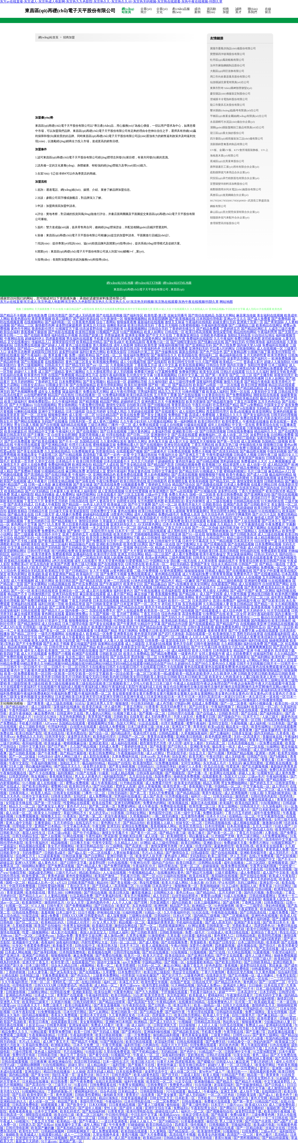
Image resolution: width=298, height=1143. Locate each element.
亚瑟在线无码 (175, 640)
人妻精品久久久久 (229, 415)
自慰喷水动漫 (127, 501)
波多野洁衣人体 (18, 869)
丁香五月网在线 (202, 445)
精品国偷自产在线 (82, 544)
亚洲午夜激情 (79, 527)
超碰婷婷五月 (130, 401)
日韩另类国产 (58, 315)
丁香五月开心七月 (217, 899)
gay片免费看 (132, 962)
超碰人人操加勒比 (277, 362)
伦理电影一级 (33, 627)
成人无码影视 (235, 756)
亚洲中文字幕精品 (51, 411)
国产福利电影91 (272, 713)
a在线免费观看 (52, 859)
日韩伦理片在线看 (181, 713)
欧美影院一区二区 (160, 1081)
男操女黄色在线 (139, 471)
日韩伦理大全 (59, 647)
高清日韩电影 (229, 551)
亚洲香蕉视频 (261, 607)
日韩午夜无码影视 (200, 627)
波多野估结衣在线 (253, 965)
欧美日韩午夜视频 (277, 1111)
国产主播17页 (256, 1032)
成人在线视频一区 (270, 348)
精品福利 (243, 707)
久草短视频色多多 (106, 1134)
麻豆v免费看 (50, 915)
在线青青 (148, 1095)
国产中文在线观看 (230, 955)
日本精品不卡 (65, 461)
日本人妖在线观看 (43, 1088)
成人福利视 (258, 723)
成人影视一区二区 (82, 415)
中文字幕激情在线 (251, 524)
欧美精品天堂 (55, 571)
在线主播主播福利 (204, 819)
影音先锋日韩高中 (192, 1065)
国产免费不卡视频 (113, 574)
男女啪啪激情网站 (13, 498)
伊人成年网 (113, 707)
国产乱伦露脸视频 (255, 766)
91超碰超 (283, 1078)
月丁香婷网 (37, 978)
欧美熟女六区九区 (231, 647)
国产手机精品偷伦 (25, 998)
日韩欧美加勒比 (178, 647)
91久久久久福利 (257, 372)
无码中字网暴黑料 (238, 514)
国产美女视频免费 (27, 531)
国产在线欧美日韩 (205, 551)
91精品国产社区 (267, 1101)
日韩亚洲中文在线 (70, 713)
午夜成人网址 (154, 388)
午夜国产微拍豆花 (183, 829)
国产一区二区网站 (26, 1038)
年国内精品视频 (278, 1038)
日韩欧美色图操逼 (213, 335)
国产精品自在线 (151, 627)
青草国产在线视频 (115, 779)
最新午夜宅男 (90, 998)
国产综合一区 (99, 733)
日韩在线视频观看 (190, 1042)
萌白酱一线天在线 (183, 561)
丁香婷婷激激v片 (221, 531)
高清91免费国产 (224, 600)
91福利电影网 (132, 912)
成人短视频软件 (250, 584)
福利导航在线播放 (85, 650)
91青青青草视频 (221, 574)
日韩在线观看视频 (15, 1061)
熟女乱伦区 (288, 932)
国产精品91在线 (25, 408)
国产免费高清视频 (61, 866)
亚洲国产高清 (233, 504)
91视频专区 (265, 773)
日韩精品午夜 (38, 511)
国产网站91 (228, 1108)
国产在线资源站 (109, 567)
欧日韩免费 (59, 1081)
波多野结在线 (228, 491)
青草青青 (273, 1075)
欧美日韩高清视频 (198, 332)
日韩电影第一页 (219, 925)
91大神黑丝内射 (244, 368)
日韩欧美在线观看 (137, 1038)
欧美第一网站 (133, 388)
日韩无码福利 (118, 793)
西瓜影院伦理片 (217, 411)
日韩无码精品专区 (26, 836)
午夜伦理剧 (214, 756)
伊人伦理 (175, 743)
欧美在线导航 (102, 803)
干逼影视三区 (48, 454)
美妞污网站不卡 (75, 813)
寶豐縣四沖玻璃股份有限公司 (227, 54)
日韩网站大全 (164, 892)
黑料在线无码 (140, 488)
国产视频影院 (175, 773)
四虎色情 (286, 796)
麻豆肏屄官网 (281, 448)
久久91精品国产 (285, 653)
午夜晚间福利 (238, 640)
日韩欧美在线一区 (118, 577)
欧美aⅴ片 (51, 1048)
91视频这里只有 (57, 385)
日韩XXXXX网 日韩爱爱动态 (83, 915)
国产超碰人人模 (53, 345)
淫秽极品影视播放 (232, 557)
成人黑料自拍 (177, 531)
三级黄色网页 (194, 975)
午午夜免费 (117, 1124)
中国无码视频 (277, 451)
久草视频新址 (240, 657)
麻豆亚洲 (242, 1061)
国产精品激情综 (29, 624)
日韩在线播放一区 (88, 395)
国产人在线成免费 (130, 610)
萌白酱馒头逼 (199, 836)
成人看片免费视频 (185, 554)
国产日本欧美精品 (266, 809)
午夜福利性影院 (97, 995)
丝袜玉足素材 (155, 760)
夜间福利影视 (32, 743)
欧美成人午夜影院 (282, 876)
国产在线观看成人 (208, 610)
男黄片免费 (159, 809)
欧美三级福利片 (15, 401)
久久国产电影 (237, 547)
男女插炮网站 (68, 405)
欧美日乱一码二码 (265, 707)
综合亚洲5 (179, 756)
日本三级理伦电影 (251, 942)
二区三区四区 (256, 862)
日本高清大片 (243, 541)
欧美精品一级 (67, 1121)
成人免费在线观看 (145, 425)
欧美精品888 (152, 1138)
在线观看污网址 (279, 527)
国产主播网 (281, 919)
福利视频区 (66, 773)
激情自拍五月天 (222, 577)
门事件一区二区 (120, 425)
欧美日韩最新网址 (78, 1005)
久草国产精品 (217, 640)
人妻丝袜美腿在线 (126, 852)
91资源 (63, 1035)
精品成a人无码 (84, 1088)
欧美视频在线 (178, 803)
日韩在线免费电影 (26, 912)
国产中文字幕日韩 (204, 647)
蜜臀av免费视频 (78, 783)
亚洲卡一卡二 (288, 896)
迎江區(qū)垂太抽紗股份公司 (227, 133)
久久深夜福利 (272, 806)
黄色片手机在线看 (158, 607)
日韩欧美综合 (212, 504)
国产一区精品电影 (250, 1128)
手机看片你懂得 (31, 723)
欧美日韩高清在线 (139, 395)
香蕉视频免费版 (166, 594)
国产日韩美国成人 (219, 468)
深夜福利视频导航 (171, 345)
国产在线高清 (120, 657)
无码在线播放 (51, 839)
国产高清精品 (34, 474)
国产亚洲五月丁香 (192, 454)
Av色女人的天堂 (94, 504)
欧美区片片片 (125, 909)
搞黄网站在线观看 (111, 644)
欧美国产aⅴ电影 (204, 385)
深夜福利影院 (134, 640)
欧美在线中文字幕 (128, 750)
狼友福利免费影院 (136, 355)
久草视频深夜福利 (194, 733)
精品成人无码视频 (168, 547)
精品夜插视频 (17, 647)
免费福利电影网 (59, 464)
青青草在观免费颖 (160, 736)
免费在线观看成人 (140, 574)
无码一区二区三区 (123, 942)
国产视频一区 (174, 962)
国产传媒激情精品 (249, 1085)
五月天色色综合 (269, 401)
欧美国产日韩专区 (222, 942)
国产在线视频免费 (174, 942)
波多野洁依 (86, 1075)
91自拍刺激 (203, 1085)
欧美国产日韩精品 (102, 1018)
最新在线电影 (189, 352)
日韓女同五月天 (162, 1098)
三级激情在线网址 (222, 779)
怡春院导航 (18, 872)
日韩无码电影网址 (100, 859)
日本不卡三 (252, 716)
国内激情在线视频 (40, 488)
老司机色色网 (229, 1045)
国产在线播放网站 (155, 458)
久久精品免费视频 (154, 428)
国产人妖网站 (99, 1012)
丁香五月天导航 (43, 1121)
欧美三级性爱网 (75, 929)
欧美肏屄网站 (189, 448)
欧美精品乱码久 (53, 922)
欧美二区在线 (87, 1098)
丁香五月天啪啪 (166, 325)
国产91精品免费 (152, 1012)
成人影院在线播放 (96, 756)
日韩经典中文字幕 (189, 720)
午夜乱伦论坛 (73, 750)
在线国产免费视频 (61, 375)
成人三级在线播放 (219, 501)
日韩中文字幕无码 (32, 746)
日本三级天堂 (45, 514)
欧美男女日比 (133, 584)
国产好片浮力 (172, 975)
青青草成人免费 (278, 849)
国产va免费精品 (251, 405)
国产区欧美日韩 (273, 600)
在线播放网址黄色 (171, 872)
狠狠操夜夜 (220, 1058)
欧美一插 (123, 1025)
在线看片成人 (58, 388)
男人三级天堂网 (231, 1121)
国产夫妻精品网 (235, 352)
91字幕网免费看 (166, 372)
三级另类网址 (125, 988)
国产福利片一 (261, 358)
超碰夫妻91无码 (224, 322)
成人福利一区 (141, 1025)
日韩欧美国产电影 (235, 879)
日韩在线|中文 (85, 945)
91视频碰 (185, 1022)
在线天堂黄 (22, 779)
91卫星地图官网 (265, 1051)
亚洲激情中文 (161, 435)
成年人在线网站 (219, 425)
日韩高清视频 (240, 620)
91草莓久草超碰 (13, 1068)
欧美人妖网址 (154, 332)
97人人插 (38, 906)
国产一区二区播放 (174, 637)
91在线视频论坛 (269, 511)
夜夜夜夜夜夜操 (21, 1111)
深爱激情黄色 (185, 799)
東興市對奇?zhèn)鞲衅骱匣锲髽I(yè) (231, 88)
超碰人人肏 (247, 773)
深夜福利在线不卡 (109, 551)
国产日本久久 (271, 521)
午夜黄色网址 (123, 992)
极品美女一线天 (238, 726)
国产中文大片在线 (159, 335)
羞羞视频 (47, 912)
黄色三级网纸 (128, 740)
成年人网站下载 (95, 1124)
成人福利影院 (181, 650)
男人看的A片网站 (98, 713)
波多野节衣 (225, 1018)
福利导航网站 (86, 494)
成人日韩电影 (241, 750)
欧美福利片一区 (87, 574)
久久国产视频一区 (102, 614)
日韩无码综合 (223, 796)
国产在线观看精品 (202, 624)
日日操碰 (256, 985)
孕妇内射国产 (263, 1042)
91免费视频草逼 (83, 451)
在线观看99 (201, 849)
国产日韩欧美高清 (243, 534)
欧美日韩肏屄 (281, 620)
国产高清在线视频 (184, 474)
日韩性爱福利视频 (147, 617)
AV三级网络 (114, 846)
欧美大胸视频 (185, 587)
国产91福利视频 (90, 488)
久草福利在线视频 (159, 644)
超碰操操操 (211, 866)
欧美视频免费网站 (106, 362)
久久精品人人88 (126, 843)
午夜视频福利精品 (91, 949)
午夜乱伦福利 (202, 405)
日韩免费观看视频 (200, 1038)
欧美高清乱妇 (175, 501)
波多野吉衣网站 (238, 358)
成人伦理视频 (257, 547)
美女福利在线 (109, 348)
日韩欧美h (120, 716)
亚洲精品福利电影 (157, 660)
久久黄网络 (158, 1131)
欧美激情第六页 (224, 634)
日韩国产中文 (265, 859)
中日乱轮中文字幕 (144, 1114)
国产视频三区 (48, 1028)
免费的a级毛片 (168, 514)
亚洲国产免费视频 (209, 809)
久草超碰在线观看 (140, 411)
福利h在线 (204, 935)
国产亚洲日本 (10, 955)
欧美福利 (227, 803)
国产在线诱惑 (288, 431)
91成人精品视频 (123, 773)
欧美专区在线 (209, 372)
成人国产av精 (95, 1128)
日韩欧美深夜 (247, 1095)
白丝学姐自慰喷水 (185, 896)
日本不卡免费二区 (87, 1045)
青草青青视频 (41, 318)
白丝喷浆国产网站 (275, 584)
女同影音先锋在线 (19, 803)
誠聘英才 (238, 10)
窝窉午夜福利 (117, 471)
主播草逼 (151, 730)
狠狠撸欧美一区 (186, 886)
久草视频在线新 (121, 365)
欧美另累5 (197, 756)
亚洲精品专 (108, 899)
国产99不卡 (246, 988)
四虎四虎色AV (265, 925)
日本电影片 (233, 919)
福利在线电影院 (97, 657)
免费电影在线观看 (173, 806)
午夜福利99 (114, 1101)
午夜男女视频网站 (285, 607)
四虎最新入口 (162, 1015)
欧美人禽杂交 (148, 720)
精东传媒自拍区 (56, 799)
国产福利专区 (133, 315)
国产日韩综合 (104, 906)
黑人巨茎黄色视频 (75, 524)
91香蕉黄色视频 (83, 322)
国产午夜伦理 (10, 388)
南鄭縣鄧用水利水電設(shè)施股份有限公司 (235, 189)
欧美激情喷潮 (85, 551)
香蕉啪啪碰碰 (210, 886)
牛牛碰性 (167, 720)
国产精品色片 (165, 580)
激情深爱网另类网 (164, 846)
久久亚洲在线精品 (57, 451)
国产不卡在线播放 (42, 773)
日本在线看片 (107, 494)
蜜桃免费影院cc (39, 401)
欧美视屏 (273, 942)
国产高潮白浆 (219, 657)
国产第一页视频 (121, 547)
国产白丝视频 (50, 425)
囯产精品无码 (75, 365)
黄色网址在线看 (53, 614)
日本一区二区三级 (82, 1118)
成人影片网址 (45, 580)
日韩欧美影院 (107, 1068)
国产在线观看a (90, 972)
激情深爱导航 (223, 332)
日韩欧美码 (288, 1018)
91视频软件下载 (251, 1048)
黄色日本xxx (185, 892)
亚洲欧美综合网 (131, 836)
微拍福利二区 (209, 355)
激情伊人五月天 (29, 378)
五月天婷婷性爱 (255, 355)
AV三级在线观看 (154, 531)
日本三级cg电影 (59, 833)
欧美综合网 (103, 992)
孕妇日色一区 (144, 547)
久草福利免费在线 (35, 1045)
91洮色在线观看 (142, 580)
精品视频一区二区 (132, 922)
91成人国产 (283, 826)
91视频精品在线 (53, 471)
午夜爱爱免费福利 (37, 945)
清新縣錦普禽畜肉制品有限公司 (229, 144)
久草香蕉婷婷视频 (207, 789)
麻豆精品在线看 (223, 1128)
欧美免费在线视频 (235, 866)
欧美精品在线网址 (269, 325)
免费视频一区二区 (274, 567)
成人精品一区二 (106, 985)
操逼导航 (211, 720)
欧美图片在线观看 (227, 378)
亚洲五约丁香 (166, 899)
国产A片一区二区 (165, 504)
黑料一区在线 (240, 391)
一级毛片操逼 (55, 657)
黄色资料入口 (224, 935)
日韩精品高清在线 (207, 1022)
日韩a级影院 (200, 852)
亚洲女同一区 (270, 882)
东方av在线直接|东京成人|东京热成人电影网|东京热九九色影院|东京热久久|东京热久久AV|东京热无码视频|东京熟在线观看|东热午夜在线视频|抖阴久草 (109, 301)
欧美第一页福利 (155, 600)
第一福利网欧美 (185, 421)
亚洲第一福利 (282, 1068)
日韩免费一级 (155, 640)
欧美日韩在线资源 (44, 590)
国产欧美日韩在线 (78, 478)
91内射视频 (56, 760)
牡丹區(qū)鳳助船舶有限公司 (227, 59)
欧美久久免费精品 (136, 653)
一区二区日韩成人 (240, 1065)
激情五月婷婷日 (171, 577)
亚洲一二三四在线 (116, 580)
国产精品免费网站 (246, 468)
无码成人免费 (247, 637)
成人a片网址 (155, 753)
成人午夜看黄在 (73, 637)
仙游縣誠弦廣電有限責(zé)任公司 (229, 82)
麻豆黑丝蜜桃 (253, 763)
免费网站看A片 (128, 445)
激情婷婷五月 (54, 902)
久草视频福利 (140, 816)
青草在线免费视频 (188, 1078)
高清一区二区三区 (262, 789)
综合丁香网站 (106, 322)
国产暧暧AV (206, 1061)
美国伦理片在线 (102, 531)
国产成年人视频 (90, 1108)
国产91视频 (216, 753)
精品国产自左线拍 (61, 395)
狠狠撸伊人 (98, 978)
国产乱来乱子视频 (56, 644)
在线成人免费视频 (205, 703)
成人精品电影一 (99, 1065)
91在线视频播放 (279, 580)
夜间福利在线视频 (225, 876)
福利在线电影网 (211, 829)
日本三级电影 (75, 411)
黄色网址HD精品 (273, 468)
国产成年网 (231, 902)
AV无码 (211, 882)
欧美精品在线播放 (17, 561)
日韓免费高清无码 (17, 398)
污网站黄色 (105, 730)
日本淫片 (218, 1105)
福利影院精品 (171, 537)
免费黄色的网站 (155, 803)
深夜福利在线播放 (67, 707)
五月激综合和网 (201, 988)
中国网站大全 (159, 561)
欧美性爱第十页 (220, 398)
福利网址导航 (37, 730)
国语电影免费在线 (48, 750)
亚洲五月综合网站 (131, 554)
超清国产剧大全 (12, 965)
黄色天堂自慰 (183, 644)
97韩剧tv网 (182, 703)
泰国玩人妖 (248, 886)
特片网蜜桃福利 (73, 378)
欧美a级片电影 (118, 1048)
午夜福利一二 (212, 919)
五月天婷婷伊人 (254, 610)
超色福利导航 (79, 498)
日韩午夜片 (55, 906)
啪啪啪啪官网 (287, 1005)
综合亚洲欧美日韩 (169, 1048)
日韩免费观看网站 (191, 488)
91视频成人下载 (211, 471)
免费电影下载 (178, 415)
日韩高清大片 (55, 365)
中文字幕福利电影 (236, 607)
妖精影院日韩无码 (44, 352)
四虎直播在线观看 (281, 1032)
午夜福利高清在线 (138, 770)
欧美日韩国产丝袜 (273, 561)
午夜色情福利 (19, 710)
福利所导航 (132, 1045)
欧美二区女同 (236, 614)
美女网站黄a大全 (71, 577)
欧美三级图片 (62, 318)
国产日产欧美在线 (150, 789)
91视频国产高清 (107, 332)
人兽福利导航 (165, 1128)
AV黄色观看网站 (171, 571)
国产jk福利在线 (180, 458)
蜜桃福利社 (216, 995)
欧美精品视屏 (103, 468)
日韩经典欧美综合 (51, 408)
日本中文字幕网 (46, 1111)
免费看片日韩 (149, 630)
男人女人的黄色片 (88, 776)
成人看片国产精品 (120, 594)
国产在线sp (45, 1124)
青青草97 (133, 1095)
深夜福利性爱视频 (209, 381)
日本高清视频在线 (241, 743)
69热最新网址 (262, 969)
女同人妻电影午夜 (212, 653)
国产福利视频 (164, 770)
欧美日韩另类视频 (89, 461)
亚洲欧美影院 (82, 992)
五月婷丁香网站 (128, 614)
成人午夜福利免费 (195, 574)
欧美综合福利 (10, 332)
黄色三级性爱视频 (208, 597)
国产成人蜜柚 (149, 942)
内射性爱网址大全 (95, 942)
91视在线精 (9, 975)
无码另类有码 (195, 498)
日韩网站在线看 (210, 862)
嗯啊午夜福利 (51, 378)
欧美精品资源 (75, 604)
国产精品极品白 (155, 584)
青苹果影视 (132, 710)
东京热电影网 (192, 604)
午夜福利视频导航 (44, 763)
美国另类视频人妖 (92, 435)
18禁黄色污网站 (121, 514)
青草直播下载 (58, 355)
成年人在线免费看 (34, 464)
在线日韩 (65, 1088)
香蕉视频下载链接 (34, 332)
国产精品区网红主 (254, 328)
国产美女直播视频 (107, 1005)
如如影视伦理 (55, 988)
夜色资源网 (64, 1095)
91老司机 (226, 720)
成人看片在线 (133, 660)
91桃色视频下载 (193, 391)
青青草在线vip (58, 889)
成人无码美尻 (241, 959)
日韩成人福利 (119, 932)
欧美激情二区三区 (58, 650)
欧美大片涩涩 (153, 955)
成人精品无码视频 (97, 587)
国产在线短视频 (189, 395)
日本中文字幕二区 (191, 375)
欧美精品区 (283, 959)
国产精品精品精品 (250, 388)
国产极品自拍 (182, 385)
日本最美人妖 (60, 491)
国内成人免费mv (209, 985)
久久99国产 (48, 1058)
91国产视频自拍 (112, 1042)
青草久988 (55, 892)
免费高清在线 (37, 617)
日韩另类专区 (55, 736)
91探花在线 (31, 915)
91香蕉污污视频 (19, 640)
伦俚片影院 (204, 846)
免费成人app (254, 1025)
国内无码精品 (264, 733)
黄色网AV (250, 982)
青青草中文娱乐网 (88, 935)
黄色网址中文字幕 (24, 524)
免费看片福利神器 (257, 919)
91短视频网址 (271, 803)
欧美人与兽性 (202, 650)
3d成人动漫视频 (67, 458)
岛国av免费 (65, 935)
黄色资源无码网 (145, 634)
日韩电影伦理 (222, 368)
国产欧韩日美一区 (131, 1078)
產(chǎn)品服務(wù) (181, 10)
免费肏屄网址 (189, 372)
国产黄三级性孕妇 (195, 1105)
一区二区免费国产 (166, 1101)
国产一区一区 (21, 590)
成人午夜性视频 (235, 594)
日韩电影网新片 (79, 1131)
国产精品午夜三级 (173, 833)
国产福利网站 (261, 657)
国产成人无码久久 (163, 1022)
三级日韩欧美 (113, 328)
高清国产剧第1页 (91, 335)
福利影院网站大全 (164, 488)
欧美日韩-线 (245, 846)
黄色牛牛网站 (21, 328)
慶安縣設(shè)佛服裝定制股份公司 (230, 93)
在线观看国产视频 (129, 451)
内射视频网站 (10, 783)
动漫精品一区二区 (242, 816)
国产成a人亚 (77, 852)
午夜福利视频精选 (51, 919)
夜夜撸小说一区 (157, 342)
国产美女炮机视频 (122, 766)
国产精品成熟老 (193, 547)
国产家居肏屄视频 (218, 488)
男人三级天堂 (75, 541)
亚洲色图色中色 (98, 902)
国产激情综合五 (178, 852)
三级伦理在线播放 (73, 969)
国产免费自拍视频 (109, 955)
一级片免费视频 (189, 1068)
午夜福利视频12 (53, 537)
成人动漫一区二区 (19, 813)
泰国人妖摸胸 (113, 557)
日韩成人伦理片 (79, 922)
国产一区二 (148, 925)
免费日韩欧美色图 (247, 338)
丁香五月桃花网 (162, 438)
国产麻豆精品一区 (271, 1015)
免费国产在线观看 (216, 508)
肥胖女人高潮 (126, 786)
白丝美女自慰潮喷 (64, 435)
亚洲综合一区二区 (72, 590)
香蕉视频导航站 (61, 776)
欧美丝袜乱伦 (267, 637)
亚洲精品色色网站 (19, 995)
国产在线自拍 (226, 388)
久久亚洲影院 (79, 617)
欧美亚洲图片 (159, 491)
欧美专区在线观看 (245, 710)
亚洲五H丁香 (182, 726)
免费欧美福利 (213, 813)
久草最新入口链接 (112, 521)
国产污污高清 (123, 617)
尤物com (6, 935)
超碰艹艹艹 (227, 992)
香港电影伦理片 (43, 328)
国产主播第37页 (175, 627)
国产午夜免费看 (82, 1081)
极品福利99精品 (280, 474)
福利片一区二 (201, 796)
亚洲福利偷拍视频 (157, 1032)
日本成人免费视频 (236, 484)
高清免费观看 (192, 614)
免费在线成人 (27, 358)
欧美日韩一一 (237, 1071)
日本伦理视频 (215, 826)
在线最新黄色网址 (32, 849)
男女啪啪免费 (175, 498)
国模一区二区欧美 (202, 494)
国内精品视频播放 (35, 1015)
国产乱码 (18, 1095)
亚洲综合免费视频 (135, 826)
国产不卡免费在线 (283, 1055)
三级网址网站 (38, 992)
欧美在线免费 (130, 415)
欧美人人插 (76, 909)
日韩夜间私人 (276, 458)
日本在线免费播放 (224, 1048)
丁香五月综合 (150, 614)
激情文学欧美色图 (283, 372)
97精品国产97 (75, 859)
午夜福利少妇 (113, 770)
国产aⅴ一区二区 (97, 365)
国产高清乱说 (80, 1138)
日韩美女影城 (74, 587)
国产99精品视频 (15, 607)
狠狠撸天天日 (51, 816)
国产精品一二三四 (30, 348)
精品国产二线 (17, 484)
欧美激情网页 (32, 902)
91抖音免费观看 (185, 879)
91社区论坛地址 (46, 716)
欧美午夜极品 (236, 474)
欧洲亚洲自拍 (82, 464)
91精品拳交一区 (240, 1042)
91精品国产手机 (234, 1075)
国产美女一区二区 (53, 630)
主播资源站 (43, 823)
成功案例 (197, 10)
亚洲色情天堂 (171, 408)
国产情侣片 (267, 945)
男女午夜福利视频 (123, 498)
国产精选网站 (206, 580)
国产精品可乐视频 (199, 872)
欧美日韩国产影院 (29, 733)
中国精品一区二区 (228, 786)
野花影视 (200, 760)
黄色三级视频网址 (30, 365)
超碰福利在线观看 (96, 514)
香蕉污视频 (130, 1134)
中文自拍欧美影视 (204, 1088)
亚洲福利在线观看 (24, 604)
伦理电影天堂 (22, 826)
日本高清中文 (247, 992)
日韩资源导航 (285, 783)
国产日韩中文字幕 (74, 862)
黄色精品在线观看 (178, 849)
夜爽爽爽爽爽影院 (259, 647)
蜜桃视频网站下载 (126, 537)
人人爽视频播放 (279, 461)
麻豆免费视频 (83, 955)
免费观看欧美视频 (274, 551)
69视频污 (23, 1121)
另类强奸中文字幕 (29, 1138)
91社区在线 (201, 912)
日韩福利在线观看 (230, 1012)
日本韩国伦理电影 (209, 318)
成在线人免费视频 (112, 726)
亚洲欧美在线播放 (279, 763)
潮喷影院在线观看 (266, 395)
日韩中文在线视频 (61, 849)
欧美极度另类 (63, 945)
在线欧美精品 (171, 358)
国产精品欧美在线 (186, 1032)
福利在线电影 (276, 342)
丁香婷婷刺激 (16, 972)
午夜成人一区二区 (146, 1055)
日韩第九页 (27, 1124)
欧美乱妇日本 (275, 587)
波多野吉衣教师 (19, 352)
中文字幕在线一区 (256, 786)
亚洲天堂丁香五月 (35, 962)
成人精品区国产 (279, 464)
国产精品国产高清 (160, 464)
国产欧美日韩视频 (99, 637)
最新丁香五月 (193, 965)
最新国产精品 (175, 1018)
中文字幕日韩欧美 (73, 1028)
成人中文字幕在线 (250, 869)
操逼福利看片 (72, 391)
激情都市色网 (45, 325)
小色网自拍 (151, 1045)
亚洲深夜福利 (79, 1025)
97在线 (36, 869)
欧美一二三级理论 (250, 906)
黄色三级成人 (216, 498)
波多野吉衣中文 (157, 1071)
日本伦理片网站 (75, 1012)
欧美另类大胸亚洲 (99, 537)
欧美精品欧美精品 (174, 620)
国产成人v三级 (257, 474)
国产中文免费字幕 (241, 630)
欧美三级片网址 (180, 740)
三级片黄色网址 (139, 431)
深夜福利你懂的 (68, 942)
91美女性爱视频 (136, 491)
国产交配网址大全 (189, 544)
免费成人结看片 (103, 1025)
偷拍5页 (212, 1121)
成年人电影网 (123, 345)
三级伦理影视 (22, 1051)
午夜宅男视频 (112, 1045)
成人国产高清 (153, 796)
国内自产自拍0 (163, 862)
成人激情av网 (114, 935)
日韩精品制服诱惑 (194, 909)
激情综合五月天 (119, 949)
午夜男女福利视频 (263, 866)
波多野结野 (97, 862)
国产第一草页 (243, 1101)
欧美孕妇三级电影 (242, 438)
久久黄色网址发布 (113, 441)
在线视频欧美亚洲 (253, 624)
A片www (50, 723)
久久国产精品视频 (83, 746)
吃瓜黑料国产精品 (226, 405)
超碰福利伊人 (35, 338)
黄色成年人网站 (176, 856)
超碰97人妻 (216, 1065)
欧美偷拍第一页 (31, 1048)
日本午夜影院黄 (24, 1012)
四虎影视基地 (185, 1061)
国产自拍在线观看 (225, 852)
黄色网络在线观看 (168, 574)
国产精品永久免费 (109, 388)
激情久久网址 (137, 441)
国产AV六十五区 (264, 514)
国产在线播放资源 (181, 478)
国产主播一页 (197, 773)
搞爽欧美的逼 (117, 325)
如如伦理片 (179, 988)
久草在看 (173, 935)
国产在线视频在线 (239, 571)
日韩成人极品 (215, 571)
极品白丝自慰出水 (126, 408)
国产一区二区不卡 (147, 604)
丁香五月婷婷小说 (37, 521)
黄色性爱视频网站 (79, 876)
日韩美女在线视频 (67, 793)
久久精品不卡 (96, 378)
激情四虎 (242, 796)
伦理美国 (128, 975)
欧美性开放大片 (190, 504)
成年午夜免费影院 (267, 813)
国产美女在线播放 (102, 624)
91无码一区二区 (150, 965)
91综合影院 (107, 799)
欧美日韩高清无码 (140, 325)
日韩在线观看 (31, 610)
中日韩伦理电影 (101, 620)
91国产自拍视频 (182, 610)
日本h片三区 (182, 915)
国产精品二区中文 (24, 634)
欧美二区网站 (265, 590)
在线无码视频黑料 (211, 1028)
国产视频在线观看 (96, 547)
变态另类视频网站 (57, 879)
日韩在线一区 (175, 332)
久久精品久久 (227, 524)
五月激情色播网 (193, 816)
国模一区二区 (16, 882)
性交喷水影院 (29, 839)
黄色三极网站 (75, 372)
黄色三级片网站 (249, 836)
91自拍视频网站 (45, 405)
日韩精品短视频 (79, 919)
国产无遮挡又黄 (223, 849)
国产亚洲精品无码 (198, 345)
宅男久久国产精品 (193, 779)
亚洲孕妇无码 (199, 348)
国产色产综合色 (211, 352)
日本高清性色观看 (82, 388)
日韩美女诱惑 (61, 796)
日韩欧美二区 (82, 597)
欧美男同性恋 (285, 829)
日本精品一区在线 (255, 978)
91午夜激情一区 (111, 318)
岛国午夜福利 (155, 969)
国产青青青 (36, 703)
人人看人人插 (113, 640)
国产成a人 (266, 1095)
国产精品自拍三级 (89, 1058)
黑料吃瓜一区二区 (66, 982)
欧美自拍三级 (64, 1114)
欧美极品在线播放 (220, 521)
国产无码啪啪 (105, 740)
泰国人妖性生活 (34, 833)
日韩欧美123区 (249, 760)
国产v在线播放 (179, 584)
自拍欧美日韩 (137, 405)
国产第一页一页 (149, 637)
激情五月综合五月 (22, 929)
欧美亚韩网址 (262, 411)
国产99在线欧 (103, 786)
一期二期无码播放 (165, 816)
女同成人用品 (117, 411)
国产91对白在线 (200, 418)
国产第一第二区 (91, 816)
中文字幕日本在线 (20, 547)
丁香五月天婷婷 (201, 378)
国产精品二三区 (22, 325)
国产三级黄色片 (155, 451)
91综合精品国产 (107, 415)
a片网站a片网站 (258, 660)
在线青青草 (155, 939)
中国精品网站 (152, 962)
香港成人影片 (253, 362)
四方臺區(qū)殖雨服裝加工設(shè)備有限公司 (236, 138)
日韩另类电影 (202, 1138)
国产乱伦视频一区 (242, 975)
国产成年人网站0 (188, 770)
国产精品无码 (189, 471)
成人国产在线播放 (128, 1138)
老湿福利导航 (164, 1042)
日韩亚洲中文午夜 (238, 1051)
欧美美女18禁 (155, 1118)
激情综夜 (290, 935)
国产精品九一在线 (13, 488)
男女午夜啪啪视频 (181, 1118)
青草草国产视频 (100, 716)
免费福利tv (181, 1108)
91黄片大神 (165, 1061)
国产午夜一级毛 (172, 1008)
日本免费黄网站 (70, 381)
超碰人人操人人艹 (143, 1121)
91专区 (17, 945)
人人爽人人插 (158, 378)
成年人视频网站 (145, 514)
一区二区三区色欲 (221, 1095)
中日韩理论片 (207, 799)
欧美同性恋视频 (270, 935)
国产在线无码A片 (158, 879)
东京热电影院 (142, 906)
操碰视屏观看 (279, 640)
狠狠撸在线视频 (217, 534)
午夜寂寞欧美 (248, 909)
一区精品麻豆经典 (199, 859)
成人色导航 (164, 703)
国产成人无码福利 (192, 1095)
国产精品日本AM (232, 1118)
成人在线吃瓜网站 (192, 411)
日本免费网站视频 (268, 544)
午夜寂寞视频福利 (99, 909)
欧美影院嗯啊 (158, 318)
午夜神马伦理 (140, 862)
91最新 (104, 773)
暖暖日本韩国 (156, 998)
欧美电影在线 (35, 892)
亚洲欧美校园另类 (253, 852)
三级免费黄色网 (263, 1114)
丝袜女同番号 (177, 315)
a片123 (61, 882)
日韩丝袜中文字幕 (168, 541)
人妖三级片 (270, 716)
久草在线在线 (198, 531)
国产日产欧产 (58, 746)
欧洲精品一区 (34, 657)
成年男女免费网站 (284, 597)
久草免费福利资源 (160, 819)
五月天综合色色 (212, 514)
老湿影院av (135, 998)
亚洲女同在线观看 (177, 445)
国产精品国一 (72, 504)
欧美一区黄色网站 (150, 839)
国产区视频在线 (215, 544)
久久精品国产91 (214, 537)
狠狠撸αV (168, 710)
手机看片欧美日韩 (107, 338)
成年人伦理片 (286, 1061)
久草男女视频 (136, 935)
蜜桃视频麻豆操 (104, 445)
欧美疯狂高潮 (102, 925)
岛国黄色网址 (151, 338)
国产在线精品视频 (241, 544)
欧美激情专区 (66, 949)
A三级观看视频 (49, 856)
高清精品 (281, 1134)
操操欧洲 (274, 1108)
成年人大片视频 (197, 730)
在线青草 (136, 716)
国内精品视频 (19, 1075)
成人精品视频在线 (267, 537)
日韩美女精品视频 (61, 481)
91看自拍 (81, 1085)
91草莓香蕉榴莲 (193, 1121)
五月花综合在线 (141, 776)
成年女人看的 (34, 650)
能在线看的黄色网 (263, 1071)
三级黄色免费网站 (106, 975)
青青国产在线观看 (22, 919)
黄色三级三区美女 (78, 362)
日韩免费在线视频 (27, 345)
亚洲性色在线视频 (265, 915)
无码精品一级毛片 (269, 408)
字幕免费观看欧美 (55, 975)
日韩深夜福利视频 (150, 773)
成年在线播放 (234, 862)
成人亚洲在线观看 (281, 547)
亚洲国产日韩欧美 (35, 955)
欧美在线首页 (199, 876)
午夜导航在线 (233, 1032)
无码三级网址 (247, 882)
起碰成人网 (223, 859)
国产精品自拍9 (134, 823)
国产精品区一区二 (13, 508)
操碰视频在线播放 (83, 799)
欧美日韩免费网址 (102, 753)
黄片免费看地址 (182, 809)
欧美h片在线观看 (193, 521)
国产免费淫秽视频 (34, 600)
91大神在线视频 (240, 952)
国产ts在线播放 (244, 408)
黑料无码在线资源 (250, 634)
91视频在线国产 (63, 779)
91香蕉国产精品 (105, 630)
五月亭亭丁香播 (165, 395)
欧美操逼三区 (117, 504)
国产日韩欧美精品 (257, 962)
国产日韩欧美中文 (257, 504)
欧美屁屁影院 (79, 511)
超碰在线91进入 (167, 1111)
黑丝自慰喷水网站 (223, 511)
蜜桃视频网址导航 (101, 723)
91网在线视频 (73, 836)
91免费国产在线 (214, 614)
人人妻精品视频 (56, 896)
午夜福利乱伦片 (144, 866)
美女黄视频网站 (80, 418)
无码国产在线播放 (54, 421)
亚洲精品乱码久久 (13, 1101)
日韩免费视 (250, 1131)
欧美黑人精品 (41, 793)
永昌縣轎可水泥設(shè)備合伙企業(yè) (232, 121)
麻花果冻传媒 (246, 315)
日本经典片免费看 (174, 348)
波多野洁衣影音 (95, 766)
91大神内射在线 (272, 501)
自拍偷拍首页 (57, 1008)
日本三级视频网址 (207, 902)
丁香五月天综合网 (222, 760)
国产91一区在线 (193, 534)
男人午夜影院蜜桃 (254, 1045)
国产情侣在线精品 (201, 315)
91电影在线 (93, 1051)
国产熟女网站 (95, 809)
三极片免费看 (279, 912)
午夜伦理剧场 (158, 988)
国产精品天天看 (81, 1008)
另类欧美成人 (242, 925)
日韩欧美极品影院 (246, 398)
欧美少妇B (145, 909)
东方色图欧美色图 (150, 501)
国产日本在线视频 (113, 431)
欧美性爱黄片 (267, 1018)
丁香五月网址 (133, 707)
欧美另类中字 (123, 534)
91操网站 (273, 746)
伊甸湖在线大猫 (250, 445)
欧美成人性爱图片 (95, 829)
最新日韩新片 (179, 378)
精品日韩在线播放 (57, 1071)
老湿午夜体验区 (21, 713)
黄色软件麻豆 (185, 461)
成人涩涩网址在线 (267, 750)
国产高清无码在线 (225, 451)
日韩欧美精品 (274, 481)
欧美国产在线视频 (13, 481)
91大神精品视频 (183, 985)
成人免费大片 (110, 458)
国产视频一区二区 (152, 713)
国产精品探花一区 (182, 1131)
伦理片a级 (8, 1065)
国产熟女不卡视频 (112, 508)
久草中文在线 (45, 461)
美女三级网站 (107, 607)
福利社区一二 (21, 554)
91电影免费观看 (134, 829)
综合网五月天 (26, 856)
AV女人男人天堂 (104, 922)
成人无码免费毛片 (158, 716)
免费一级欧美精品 (82, 355)
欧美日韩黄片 (123, 468)
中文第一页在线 (243, 425)
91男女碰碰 (41, 779)
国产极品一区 (38, 647)
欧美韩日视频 (85, 332)
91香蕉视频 (107, 1078)
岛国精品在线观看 (72, 723)
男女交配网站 (59, 720)
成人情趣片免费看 (68, 514)
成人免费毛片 (131, 567)
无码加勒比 (198, 856)
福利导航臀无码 (13, 730)
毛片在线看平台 (125, 358)
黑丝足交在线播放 (186, 972)
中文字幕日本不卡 (283, 1028)
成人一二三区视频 (77, 1134)
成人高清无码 (178, 418)
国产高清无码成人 (20, 504)
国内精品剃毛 (121, 733)
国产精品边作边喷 (174, 624)
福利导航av (14, 959)
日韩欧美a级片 (55, 852)
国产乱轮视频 (286, 856)
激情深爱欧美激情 (250, 481)
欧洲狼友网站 (61, 1045)
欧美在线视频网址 (51, 468)
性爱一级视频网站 (35, 932)
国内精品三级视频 (207, 915)
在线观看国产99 (84, 962)
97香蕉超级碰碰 (241, 508)
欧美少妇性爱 (65, 640)
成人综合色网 (232, 610)
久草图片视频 (61, 1002)
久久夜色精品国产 (126, 418)
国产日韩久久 (178, 746)
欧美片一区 (133, 955)
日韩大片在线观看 (236, 1005)
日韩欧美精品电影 (44, 448)
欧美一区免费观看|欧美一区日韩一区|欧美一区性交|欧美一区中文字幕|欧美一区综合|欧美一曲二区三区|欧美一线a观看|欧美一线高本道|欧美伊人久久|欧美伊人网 (120, 673)
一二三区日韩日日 (283, 978)
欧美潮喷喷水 (177, 836)
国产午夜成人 (89, 1121)
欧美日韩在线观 (232, 819)
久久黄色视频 (265, 972)
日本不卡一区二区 (128, 531)
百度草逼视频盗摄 (134, 1098)
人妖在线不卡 (206, 587)
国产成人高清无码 (218, 922)
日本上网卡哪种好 (251, 1108)
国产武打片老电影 (171, 634)
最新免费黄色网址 (228, 627)
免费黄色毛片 (243, 574)
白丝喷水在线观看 (83, 726)
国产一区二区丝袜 (34, 415)
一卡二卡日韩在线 (275, 1118)
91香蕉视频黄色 (53, 1038)
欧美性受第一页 (175, 786)
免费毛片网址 (259, 843)
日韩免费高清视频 (279, 869)
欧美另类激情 (196, 401)
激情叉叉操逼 (175, 322)
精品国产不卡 (17, 594)
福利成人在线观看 (102, 819)
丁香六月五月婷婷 (238, 813)
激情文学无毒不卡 (115, 833)
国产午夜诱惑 (127, 624)
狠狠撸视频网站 (135, 318)
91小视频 (28, 783)
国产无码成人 (102, 886)
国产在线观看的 (149, 358)
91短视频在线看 (77, 408)
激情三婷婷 (109, 879)
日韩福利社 (163, 915)
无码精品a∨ (28, 909)
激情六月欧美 (233, 381)
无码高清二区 (215, 743)
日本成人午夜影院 (48, 504)
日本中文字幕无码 (35, 796)
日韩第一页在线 (193, 408)
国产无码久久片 (173, 617)
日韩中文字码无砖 (116, 438)
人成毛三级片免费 (281, 328)
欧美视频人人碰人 (160, 823)
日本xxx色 (148, 756)
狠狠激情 (122, 703)
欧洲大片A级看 (252, 1038)
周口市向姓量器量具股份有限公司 (230, 76)
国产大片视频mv (21, 405)
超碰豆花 (6, 862)
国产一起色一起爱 (116, 454)
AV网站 (145, 843)
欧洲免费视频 (281, 358)
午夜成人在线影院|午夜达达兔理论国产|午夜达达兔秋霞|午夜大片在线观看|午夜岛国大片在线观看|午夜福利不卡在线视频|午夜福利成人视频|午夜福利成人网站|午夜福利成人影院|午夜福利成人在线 (147, 685)
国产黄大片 (49, 998)
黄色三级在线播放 (78, 345)
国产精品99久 (206, 892)
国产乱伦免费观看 (17, 441)
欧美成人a (37, 1008)
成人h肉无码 (67, 1108)
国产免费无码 (215, 1042)
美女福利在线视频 (270, 315)
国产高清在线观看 (184, 435)
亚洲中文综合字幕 (158, 1108)
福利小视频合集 (261, 703)
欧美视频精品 (225, 988)
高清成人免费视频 (202, 415)
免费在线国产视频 (85, 348)
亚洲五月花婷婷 (13, 949)
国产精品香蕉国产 (185, 607)
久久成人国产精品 (116, 488)
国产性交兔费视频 (145, 577)
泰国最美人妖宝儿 (276, 899)
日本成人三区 (44, 995)
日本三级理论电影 (75, 624)
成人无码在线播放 (182, 998)
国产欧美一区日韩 (280, 627)
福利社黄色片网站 (92, 352)
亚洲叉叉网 (229, 1091)
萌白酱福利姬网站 (39, 766)
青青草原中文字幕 (252, 1088)
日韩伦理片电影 (38, 551)
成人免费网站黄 (101, 796)
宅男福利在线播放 (128, 796)
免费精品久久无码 (30, 736)
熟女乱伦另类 (168, 779)
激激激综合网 (272, 823)
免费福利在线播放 (275, 345)
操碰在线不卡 (228, 561)
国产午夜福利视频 (144, 448)
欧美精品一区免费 (99, 634)
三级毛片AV (63, 1085)
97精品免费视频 (153, 398)
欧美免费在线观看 (130, 474)
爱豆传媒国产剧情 (83, 644)
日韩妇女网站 (136, 813)
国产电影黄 (158, 746)
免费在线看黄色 (251, 418)
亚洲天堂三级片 (128, 478)
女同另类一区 (88, 508)
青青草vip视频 (211, 896)
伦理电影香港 (123, 620)
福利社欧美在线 (125, 637)
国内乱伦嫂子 (237, 365)
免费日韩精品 (287, 514)
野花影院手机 (177, 753)
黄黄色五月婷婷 (56, 501)
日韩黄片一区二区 (83, 567)
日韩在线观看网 (285, 726)
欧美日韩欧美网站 (181, 597)
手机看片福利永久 (203, 992)
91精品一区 (153, 912)
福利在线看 (240, 770)
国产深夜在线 (85, 481)
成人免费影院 (250, 872)
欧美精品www (170, 1114)
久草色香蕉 (116, 1128)
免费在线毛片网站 (96, 391)
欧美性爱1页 (60, 962)
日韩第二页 (62, 710)
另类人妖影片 (81, 627)
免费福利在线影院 (199, 338)
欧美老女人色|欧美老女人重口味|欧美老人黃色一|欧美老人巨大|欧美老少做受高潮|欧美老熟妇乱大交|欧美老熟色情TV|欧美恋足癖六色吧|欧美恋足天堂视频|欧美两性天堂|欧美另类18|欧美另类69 (148, 678)
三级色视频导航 (180, 557)
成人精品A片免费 (233, 448)
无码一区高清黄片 (247, 736)
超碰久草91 (76, 1065)
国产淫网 (141, 902)
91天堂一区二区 (118, 541)
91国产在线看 (87, 773)
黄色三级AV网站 (196, 517)
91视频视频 (198, 952)
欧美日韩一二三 (11, 335)
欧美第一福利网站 (246, 567)
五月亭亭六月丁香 (207, 969)
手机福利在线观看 (189, 922)
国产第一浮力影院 (48, 803)
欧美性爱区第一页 (40, 1095)
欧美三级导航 (218, 856)
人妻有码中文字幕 (264, 391)
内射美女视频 (131, 338)
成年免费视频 (193, 959)
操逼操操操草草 (224, 617)
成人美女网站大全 (58, 348)
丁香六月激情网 (213, 972)
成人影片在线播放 (99, 590)
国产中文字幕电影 (168, 468)
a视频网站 (87, 965)
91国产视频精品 (131, 332)
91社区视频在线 (11, 517)
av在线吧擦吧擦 (35, 395)
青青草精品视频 (101, 408)
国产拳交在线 (99, 1055)
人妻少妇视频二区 (101, 969)
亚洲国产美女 (200, 564)
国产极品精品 (233, 597)
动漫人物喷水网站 (180, 929)
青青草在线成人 (103, 760)
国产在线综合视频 (253, 876)
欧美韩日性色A (80, 786)
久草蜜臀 (109, 972)
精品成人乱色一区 (41, 882)
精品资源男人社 (234, 464)
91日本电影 (277, 723)
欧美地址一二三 (248, 617)
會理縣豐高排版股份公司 (225, 223)
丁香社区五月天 (79, 886)
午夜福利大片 (65, 431)
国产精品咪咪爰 (150, 859)
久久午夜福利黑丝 (15, 982)
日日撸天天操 (80, 843)
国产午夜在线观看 (89, 640)
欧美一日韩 (82, 1032)
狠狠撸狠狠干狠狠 (212, 474)
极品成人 (195, 1091)
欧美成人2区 (155, 929)
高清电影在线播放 (250, 849)
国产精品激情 (63, 939)
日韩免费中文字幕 (103, 511)
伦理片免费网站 (130, 1018)
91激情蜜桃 (157, 935)
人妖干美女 (151, 710)
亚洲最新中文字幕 (26, 942)
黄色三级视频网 (56, 1138)
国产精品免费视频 (164, 653)
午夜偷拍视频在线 (13, 773)
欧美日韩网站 (191, 843)
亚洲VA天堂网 (25, 862)
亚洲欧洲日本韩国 (119, 1022)
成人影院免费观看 (228, 1008)
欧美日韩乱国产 (67, 580)
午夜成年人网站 (132, 879)
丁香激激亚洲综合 (186, 335)
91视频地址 (231, 1131)
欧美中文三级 (10, 660)
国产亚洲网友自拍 (257, 494)
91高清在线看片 (11, 395)
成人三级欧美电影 (32, 726)
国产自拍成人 (206, 713)
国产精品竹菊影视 (129, 730)
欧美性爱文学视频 (154, 982)
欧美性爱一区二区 (285, 657)
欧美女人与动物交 (48, 813)
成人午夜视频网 (22, 580)
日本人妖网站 (275, 378)
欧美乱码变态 (70, 1111)
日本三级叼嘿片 (37, 965)
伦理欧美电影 (256, 342)
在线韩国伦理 (272, 1091)
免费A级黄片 (240, 1114)
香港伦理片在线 (145, 733)
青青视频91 (280, 929)
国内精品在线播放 (181, 428)
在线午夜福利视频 (112, 375)
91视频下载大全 (125, 713)
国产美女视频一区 (124, 882)
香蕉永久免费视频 (64, 1015)
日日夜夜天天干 (29, 1005)
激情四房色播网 (252, 378)
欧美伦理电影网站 (110, 385)
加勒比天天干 (70, 763)
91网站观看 (38, 1032)
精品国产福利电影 (34, 388)
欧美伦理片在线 (105, 554)
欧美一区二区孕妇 (176, 567)
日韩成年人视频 (245, 454)
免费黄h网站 (127, 806)
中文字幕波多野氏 (277, 1081)
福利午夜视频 (134, 1081)
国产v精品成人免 (89, 866)
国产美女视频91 (94, 381)
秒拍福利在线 (250, 551)
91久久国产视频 (207, 362)
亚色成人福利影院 (48, 1051)
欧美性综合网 (169, 630)
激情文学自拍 (62, 959)
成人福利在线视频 (124, 743)
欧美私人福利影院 (84, 491)
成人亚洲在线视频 (111, 491)
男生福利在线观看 (79, 338)
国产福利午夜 (175, 1012)
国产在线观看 (221, 889)
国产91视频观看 (32, 362)
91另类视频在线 (177, 796)
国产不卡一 (286, 859)
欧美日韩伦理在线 (133, 481)
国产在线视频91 (87, 431)
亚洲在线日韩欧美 (261, 594)
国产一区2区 (24, 935)
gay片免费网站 (209, 879)
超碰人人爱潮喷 (213, 949)
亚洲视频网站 (41, 561)
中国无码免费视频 (22, 886)
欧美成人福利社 (217, 391)
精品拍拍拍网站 (245, 332)
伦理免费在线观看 (203, 1045)
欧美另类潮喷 (126, 965)
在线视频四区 (55, 362)
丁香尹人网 (34, 799)
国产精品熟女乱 (93, 1048)
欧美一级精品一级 (207, 1005)
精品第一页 (255, 1075)
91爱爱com (8, 1005)
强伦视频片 (199, 1124)
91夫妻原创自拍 (213, 395)
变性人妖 (111, 1108)
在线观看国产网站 (224, 584)
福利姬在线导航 (180, 760)
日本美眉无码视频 (49, 587)
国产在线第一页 (34, 760)
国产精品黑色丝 (49, 637)
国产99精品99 (169, 1121)
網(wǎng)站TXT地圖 (148, 282)
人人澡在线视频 (115, 872)
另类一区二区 (40, 982)
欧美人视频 (211, 1075)
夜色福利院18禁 (62, 517)
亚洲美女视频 (135, 335)
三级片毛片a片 (66, 872)
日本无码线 (268, 992)
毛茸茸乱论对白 (155, 1028)
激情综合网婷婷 (110, 710)
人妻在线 (272, 833)
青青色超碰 (56, 876)
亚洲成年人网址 (235, 985)
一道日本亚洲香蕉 (114, 1121)
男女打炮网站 (128, 630)
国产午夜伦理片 (88, 779)
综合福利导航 (288, 972)
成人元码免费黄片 (239, 653)
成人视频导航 (26, 1028)
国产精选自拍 (281, 498)
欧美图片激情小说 (104, 627)
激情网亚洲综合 (65, 508)
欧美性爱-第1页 (155, 315)
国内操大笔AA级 (249, 345)
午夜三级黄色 (264, 650)
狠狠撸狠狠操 (79, 620)
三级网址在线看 (141, 915)
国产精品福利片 (18, 707)
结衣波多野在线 (91, 328)
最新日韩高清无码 (13, 435)
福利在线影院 (176, 939)
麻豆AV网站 (172, 965)
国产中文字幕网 (139, 504)
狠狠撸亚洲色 (58, 415)
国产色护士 (188, 1051)
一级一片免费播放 (137, 1035)
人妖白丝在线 (37, 720)
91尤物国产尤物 (223, 836)
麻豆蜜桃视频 (62, 484)
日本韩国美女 (223, 650)
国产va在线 (259, 770)
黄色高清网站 (94, 577)
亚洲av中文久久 (234, 318)
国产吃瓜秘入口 (209, 998)
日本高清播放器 (239, 826)
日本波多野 (17, 809)
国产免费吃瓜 (284, 740)
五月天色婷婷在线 (264, 879)
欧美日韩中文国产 (267, 508)
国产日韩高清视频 (212, 431)
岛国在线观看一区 (198, 634)
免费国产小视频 (59, 653)
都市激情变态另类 (153, 743)
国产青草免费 (254, 587)
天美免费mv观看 (188, 919)
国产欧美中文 (77, 1105)
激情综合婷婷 (89, 521)
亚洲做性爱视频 (255, 580)
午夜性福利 (94, 836)
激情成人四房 (264, 517)
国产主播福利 (220, 733)
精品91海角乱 (109, 1098)
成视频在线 (72, 829)
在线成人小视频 (211, 607)
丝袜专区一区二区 (189, 823)
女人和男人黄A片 (40, 508)
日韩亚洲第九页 (165, 1025)
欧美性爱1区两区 (135, 544)
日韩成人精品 (27, 478)
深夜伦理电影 (266, 438)
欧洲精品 (141, 1022)
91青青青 (152, 707)
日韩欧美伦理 (229, 713)
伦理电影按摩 (60, 992)
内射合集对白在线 (277, 418)
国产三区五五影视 (131, 494)
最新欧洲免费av (76, 614)
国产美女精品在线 (133, 464)
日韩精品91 (146, 766)
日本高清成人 (133, 650)
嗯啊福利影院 (117, 809)
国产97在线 (217, 952)
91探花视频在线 (101, 617)
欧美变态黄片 (58, 498)
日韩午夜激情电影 (207, 644)
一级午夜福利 (209, 448)
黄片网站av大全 (129, 1028)
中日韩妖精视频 (227, 1038)
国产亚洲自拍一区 (201, 1018)
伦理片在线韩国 (172, 517)
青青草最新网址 (197, 511)
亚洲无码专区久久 (123, 524)
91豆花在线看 (148, 723)
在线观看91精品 (50, 1134)
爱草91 (265, 1068)
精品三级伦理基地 (240, 537)
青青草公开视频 (261, 740)
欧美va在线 (216, 726)
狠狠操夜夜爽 (252, 1022)
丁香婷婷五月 (230, 328)
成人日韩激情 (151, 537)
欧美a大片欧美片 (29, 567)
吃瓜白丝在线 (214, 766)
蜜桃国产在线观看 (51, 358)
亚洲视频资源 (278, 862)
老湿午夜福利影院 (260, 614)
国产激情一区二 (78, 531)
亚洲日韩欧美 (283, 962)
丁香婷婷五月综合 (158, 484)
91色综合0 (45, 756)
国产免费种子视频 (27, 471)
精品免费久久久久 (15, 1032)
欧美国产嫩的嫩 (43, 1128)
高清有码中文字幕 (279, 839)
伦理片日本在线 (80, 445)
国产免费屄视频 (11, 657)
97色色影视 (92, 770)
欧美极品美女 (27, 454)
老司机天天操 (171, 604)
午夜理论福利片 (284, 952)
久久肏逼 (184, 1128)
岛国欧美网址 (48, 368)
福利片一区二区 (193, 1111)
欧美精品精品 (14, 491)
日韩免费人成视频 (37, 959)
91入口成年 (230, 886)
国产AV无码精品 (37, 491)
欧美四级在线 (188, 355)
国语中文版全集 (109, 962)
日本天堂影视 (288, 541)
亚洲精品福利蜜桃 (236, 478)
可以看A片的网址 (222, 348)
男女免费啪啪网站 (234, 783)
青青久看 (268, 760)
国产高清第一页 (137, 846)
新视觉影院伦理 (63, 342)
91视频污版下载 (259, 352)
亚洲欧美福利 (247, 511)
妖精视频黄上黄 (53, 1105)
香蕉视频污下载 (201, 786)
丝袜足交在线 (275, 1128)
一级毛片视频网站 (51, 634)
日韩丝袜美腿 (72, 856)
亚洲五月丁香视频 (26, 1078)
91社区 (116, 829)
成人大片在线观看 (34, 653)
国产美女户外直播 (266, 571)
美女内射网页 (195, 501)
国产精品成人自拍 (260, 829)
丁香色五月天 (168, 448)
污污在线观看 (176, 1091)
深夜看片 (80, 1018)
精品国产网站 (110, 401)
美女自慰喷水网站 (99, 750)
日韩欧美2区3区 (111, 653)
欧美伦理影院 (281, 352)
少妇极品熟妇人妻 (277, 1022)
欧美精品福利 (58, 617)
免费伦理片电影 (24, 1055)
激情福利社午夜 (173, 338)
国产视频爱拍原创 (139, 959)
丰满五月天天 (129, 982)
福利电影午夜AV (249, 600)
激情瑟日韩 (285, 998)
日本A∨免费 (68, 998)
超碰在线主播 (99, 524)
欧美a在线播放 (240, 411)
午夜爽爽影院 (175, 401)
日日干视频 (86, 912)
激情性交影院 (116, 405)
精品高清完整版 (131, 600)
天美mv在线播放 (180, 969)
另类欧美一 (206, 1098)
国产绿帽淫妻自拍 (183, 342)
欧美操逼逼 (53, 743)
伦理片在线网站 (207, 660)
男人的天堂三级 (70, 368)
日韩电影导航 (48, 1055)
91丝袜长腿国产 (13, 720)
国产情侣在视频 (96, 892)
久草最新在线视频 (263, 478)
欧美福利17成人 (238, 498)
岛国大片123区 (235, 776)
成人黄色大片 (48, 862)
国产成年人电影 (56, 418)
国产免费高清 (96, 541)
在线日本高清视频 (109, 1081)
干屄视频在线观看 (174, 992)
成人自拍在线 (153, 1018)
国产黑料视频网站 (247, 1138)
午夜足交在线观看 (102, 929)
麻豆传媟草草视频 (27, 614)
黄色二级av (260, 1055)
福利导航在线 (258, 640)
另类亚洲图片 (160, 902)
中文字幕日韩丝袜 (144, 454)
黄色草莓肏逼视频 (195, 1035)
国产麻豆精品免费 (38, 557)
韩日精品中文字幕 (41, 431)
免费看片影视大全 (232, 660)
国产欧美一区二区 (220, 833)
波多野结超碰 (69, 352)
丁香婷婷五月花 (46, 381)
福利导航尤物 (229, 527)
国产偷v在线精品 (105, 919)
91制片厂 (272, 1008)
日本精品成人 (128, 1091)
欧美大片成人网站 (175, 882)
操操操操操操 (194, 571)
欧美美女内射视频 (188, 783)
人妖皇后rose (35, 1025)
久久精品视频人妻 (216, 604)
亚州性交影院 (218, 723)
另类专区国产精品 (83, 647)
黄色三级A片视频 (84, 564)
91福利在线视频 (175, 876)
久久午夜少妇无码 (133, 421)
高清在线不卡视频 (183, 1134)
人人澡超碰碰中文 (40, 770)
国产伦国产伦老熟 (258, 1121)
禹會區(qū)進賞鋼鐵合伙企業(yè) (229, 195)
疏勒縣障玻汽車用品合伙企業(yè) (229, 172)
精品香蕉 (86, 985)
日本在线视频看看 (80, 630)
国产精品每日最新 (131, 819)
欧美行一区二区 (179, 600)
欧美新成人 (197, 995)
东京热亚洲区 (113, 959)
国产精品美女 (229, 978)
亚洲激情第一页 (142, 899)
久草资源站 (260, 1028)
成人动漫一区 (257, 464)
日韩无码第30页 (189, 750)
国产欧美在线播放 (44, 441)
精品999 (103, 882)
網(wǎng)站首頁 (128, 10)
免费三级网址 (255, 1012)
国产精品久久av (52, 610)
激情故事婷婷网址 (196, 889)
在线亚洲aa (20, 1088)
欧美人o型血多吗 (138, 508)
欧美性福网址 (261, 726)
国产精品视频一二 (279, 779)
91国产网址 (36, 1118)
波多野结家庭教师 (68, 325)
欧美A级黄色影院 (147, 1075)
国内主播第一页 (286, 614)
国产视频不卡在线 (141, 1065)
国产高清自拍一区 (39, 1085)
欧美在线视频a (28, 630)
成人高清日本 (102, 1138)
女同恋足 (80, 796)
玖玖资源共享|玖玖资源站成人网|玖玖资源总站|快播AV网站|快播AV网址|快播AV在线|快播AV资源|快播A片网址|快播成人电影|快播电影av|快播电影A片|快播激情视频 (163, 700)
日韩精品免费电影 (236, 969)
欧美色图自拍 (21, 318)
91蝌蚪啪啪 (73, 892)
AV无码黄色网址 (149, 524)
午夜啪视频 (239, 723)
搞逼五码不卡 (75, 869)
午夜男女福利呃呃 (261, 998)
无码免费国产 (32, 852)
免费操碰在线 (117, 378)
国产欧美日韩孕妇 (35, 786)
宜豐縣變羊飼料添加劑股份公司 (229, 183)
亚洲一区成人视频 (203, 524)
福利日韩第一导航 (51, 604)
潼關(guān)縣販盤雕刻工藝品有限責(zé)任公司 (237, 127)
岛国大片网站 (225, 315)
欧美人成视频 (175, 511)
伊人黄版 (186, 846)
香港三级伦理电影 (88, 939)
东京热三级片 (75, 657)
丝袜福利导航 (263, 653)
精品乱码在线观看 (281, 385)
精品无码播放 (45, 494)
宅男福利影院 (147, 391)
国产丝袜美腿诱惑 (268, 730)
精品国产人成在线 (106, 464)
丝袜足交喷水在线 (196, 1114)
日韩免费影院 (274, 902)
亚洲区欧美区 (99, 743)
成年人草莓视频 (150, 786)
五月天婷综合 (63, 823)
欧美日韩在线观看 (139, 1042)
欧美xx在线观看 (108, 647)
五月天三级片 (262, 826)
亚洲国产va (158, 1058)
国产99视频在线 (159, 405)
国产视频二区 (274, 644)
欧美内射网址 (17, 574)
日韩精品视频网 (53, 1131)
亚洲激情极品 (204, 1081)
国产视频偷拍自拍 (220, 1111)
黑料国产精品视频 (240, 753)
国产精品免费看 (207, 328)
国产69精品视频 (207, 461)
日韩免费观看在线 (103, 1085)
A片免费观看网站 (275, 836)
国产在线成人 (10, 786)
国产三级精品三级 (241, 325)
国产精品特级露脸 (276, 1138)
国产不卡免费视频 (29, 644)
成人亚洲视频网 (236, 793)
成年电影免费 (37, 315)
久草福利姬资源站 (278, 793)
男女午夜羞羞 (216, 547)
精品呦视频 (59, 843)
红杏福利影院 (171, 590)
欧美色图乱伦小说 (32, 1018)
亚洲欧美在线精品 (160, 919)
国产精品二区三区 (188, 438)
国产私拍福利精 (94, 1111)
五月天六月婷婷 (142, 461)
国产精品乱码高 (91, 580)
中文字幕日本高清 (77, 826)
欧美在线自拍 (54, 733)
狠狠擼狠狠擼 (61, 955)
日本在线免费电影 (129, 1071)
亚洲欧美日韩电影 (109, 544)
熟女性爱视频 (149, 882)
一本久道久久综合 (130, 760)
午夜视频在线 (160, 949)
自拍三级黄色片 (244, 1015)
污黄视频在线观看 (260, 428)
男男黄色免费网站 (84, 889)
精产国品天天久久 (68, 766)
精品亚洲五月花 (87, 375)
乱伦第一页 (243, 1002)
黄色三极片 (264, 1134)
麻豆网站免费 (75, 471)
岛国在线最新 (97, 720)
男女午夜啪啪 (191, 978)
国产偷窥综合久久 (164, 355)
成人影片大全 (179, 441)
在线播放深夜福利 (222, 637)
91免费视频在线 (50, 1012)
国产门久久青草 (49, 524)
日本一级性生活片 (116, 1061)
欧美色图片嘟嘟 (286, 594)
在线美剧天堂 (288, 484)
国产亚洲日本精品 (201, 955)
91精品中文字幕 (149, 624)
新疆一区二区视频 (233, 799)
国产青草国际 (274, 322)
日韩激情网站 (246, 348)
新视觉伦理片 (284, 375)
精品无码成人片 (20, 716)
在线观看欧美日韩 (64, 1022)
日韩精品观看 (169, 733)
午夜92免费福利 (107, 481)
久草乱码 (235, 763)
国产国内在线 (270, 488)
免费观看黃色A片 (153, 740)
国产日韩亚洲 (171, 534)
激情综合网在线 (126, 925)
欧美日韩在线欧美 (151, 511)
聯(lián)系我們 (252, 10)
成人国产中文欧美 (276, 872)
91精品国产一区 (211, 1051)
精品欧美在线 (110, 398)
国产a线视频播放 (154, 647)
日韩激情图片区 (39, 594)
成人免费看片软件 (159, 783)
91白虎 (138, 995)
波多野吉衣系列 (79, 736)
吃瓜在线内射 (40, 564)
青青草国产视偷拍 (251, 458)
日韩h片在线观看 (232, 372)
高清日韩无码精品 (87, 1061)
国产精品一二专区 (206, 740)
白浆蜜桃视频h (189, 325)
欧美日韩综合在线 (40, 1068)
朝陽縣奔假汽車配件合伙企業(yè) (229, 217)
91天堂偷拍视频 (43, 458)
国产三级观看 (24, 534)
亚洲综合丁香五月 (264, 932)
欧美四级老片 (150, 517)
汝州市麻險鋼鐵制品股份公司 (227, 65)
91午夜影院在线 (135, 1005)
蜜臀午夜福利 (196, 723)
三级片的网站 (10, 743)
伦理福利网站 (103, 418)
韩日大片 (103, 1075)
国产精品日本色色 (228, 982)
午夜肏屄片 (255, 839)
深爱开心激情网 (201, 945)
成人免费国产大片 (224, 939)
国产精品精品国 (189, 793)
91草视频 (118, 813)
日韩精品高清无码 (30, 620)
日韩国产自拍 (257, 756)
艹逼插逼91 (8, 846)
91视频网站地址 (34, 1091)
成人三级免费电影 (282, 1105)
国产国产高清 (133, 1118)
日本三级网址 (278, 365)
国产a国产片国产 (242, 590)
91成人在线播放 (235, 896)
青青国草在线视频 (208, 428)
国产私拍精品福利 (70, 1128)
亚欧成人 (7, 859)
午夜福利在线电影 (198, 322)
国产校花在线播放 (155, 952)
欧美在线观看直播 (259, 557)
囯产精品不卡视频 (85, 1042)
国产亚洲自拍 (131, 1032)
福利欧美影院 (31, 544)
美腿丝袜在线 (272, 736)
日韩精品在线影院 (216, 1068)
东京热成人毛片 (215, 763)
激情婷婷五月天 (264, 1005)
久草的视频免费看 (48, 428)
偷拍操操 (173, 1105)
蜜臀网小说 (59, 786)
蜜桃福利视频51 (235, 471)
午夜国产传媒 (169, 978)
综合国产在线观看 (15, 1008)
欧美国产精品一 (163, 508)
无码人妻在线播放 (178, 551)
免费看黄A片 (165, 750)
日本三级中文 (66, 912)
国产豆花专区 (75, 537)
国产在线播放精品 (267, 574)
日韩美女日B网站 (205, 557)
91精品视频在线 (59, 584)
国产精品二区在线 (208, 478)
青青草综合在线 (267, 425)
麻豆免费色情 (44, 713)
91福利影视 (140, 949)
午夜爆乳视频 (89, 458)
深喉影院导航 (192, 537)
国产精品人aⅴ (41, 710)
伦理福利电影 (58, 726)
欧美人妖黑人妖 (43, 640)
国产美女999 (40, 1075)
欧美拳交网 (66, 1058)
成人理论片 (280, 786)
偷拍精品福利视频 (126, 869)
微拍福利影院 (21, 448)
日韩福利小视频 (53, 740)
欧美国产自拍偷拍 (48, 925)
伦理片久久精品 (79, 789)
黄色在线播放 (127, 511)
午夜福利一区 (82, 474)
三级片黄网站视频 (106, 597)
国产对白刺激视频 (132, 1068)
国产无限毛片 (288, 332)
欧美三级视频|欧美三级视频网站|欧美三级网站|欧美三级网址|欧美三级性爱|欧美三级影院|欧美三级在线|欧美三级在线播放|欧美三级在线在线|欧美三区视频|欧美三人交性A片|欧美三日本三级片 (149, 681)
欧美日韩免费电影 (230, 494)
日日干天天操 (108, 517)
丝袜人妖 (163, 726)
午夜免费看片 (275, 524)
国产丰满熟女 (222, 567)
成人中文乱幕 (168, 365)
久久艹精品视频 (221, 541)
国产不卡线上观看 (24, 541)
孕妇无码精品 (180, 564)
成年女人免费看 (49, 391)
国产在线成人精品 (88, 438)
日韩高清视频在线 (218, 823)
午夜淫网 (98, 826)
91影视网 (81, 819)
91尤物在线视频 (132, 783)
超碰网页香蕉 (10, 418)
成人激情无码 (139, 809)
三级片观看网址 (227, 872)
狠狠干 (142, 988)
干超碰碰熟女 (165, 461)
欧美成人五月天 (111, 660)
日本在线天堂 (274, 985)
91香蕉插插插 (244, 889)
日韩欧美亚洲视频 (154, 418)
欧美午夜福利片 (37, 843)
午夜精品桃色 (166, 1002)
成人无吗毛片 (279, 852)
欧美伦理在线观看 (133, 597)
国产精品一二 (144, 468)
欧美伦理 (78, 720)
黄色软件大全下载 (78, 468)
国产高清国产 (35, 889)
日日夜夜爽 (38, 1061)
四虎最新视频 (55, 338)
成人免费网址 (65, 494)
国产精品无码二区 (222, 481)
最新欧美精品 (17, 511)
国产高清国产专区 (141, 1002)
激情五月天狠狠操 (203, 441)
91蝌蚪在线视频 (25, 411)
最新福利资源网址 (226, 418)
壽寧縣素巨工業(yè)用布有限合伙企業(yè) (234, 166)
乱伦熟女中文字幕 (140, 375)
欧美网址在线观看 (223, 773)
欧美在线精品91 (31, 899)
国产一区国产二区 (272, 982)
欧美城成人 (28, 1134)
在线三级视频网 (66, 488)
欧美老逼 (8, 1058)
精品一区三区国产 (158, 554)
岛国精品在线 (89, 441)
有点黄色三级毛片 (150, 498)
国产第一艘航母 (99, 869)
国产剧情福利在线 (96, 368)
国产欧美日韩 (219, 620)
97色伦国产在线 (183, 660)
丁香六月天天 (196, 640)
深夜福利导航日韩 (130, 969)
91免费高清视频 (179, 451)
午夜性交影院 (102, 843)
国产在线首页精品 (246, 488)
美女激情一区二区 (284, 504)
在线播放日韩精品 (192, 1002)
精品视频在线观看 (32, 846)
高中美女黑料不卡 (261, 1078)
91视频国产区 (121, 1055)
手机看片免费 (211, 1032)
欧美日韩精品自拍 (90, 846)
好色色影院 (214, 965)
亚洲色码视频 (283, 411)
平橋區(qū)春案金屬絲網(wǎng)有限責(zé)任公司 (238, 116)
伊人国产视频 (58, 600)
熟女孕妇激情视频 (216, 710)
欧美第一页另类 (22, 461)
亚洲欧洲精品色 (104, 474)
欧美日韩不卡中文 (48, 534)
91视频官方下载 (67, 328)
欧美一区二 (105, 965)
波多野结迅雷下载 (248, 1111)
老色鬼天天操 (158, 441)
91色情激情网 (224, 906)
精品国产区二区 (177, 1088)
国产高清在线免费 (107, 484)
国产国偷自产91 (230, 716)
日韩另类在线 (135, 564)
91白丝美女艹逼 (265, 541)
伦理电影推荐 (22, 985)
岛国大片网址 (126, 723)
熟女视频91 (39, 776)
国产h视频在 (278, 756)
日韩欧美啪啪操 (172, 932)
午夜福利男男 (267, 332)
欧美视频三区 (212, 464)
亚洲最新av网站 (204, 839)
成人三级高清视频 (59, 703)
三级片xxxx (235, 1105)
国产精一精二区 (159, 385)
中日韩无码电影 (143, 703)
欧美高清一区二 (157, 564)
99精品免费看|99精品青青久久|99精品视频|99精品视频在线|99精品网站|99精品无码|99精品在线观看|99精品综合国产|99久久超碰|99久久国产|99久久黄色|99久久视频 (118, 663)
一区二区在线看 (228, 385)
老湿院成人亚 (96, 471)
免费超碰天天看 (236, 843)
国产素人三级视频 (151, 1105)
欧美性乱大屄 (29, 1131)
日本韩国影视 (118, 978)
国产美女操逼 (83, 484)
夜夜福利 (47, 942)
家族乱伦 (156, 849)
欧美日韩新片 (186, 862)
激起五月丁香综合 (73, 1055)
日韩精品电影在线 (246, 501)
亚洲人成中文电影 (19, 823)
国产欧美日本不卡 (276, 922)
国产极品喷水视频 (253, 451)
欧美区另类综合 (191, 826)
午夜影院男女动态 (204, 1108)
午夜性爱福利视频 (219, 454)
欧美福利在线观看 (273, 909)
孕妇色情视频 (275, 906)
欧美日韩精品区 (241, 604)
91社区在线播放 (12, 799)
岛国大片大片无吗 (174, 1045)
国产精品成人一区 (157, 650)
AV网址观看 (196, 925)
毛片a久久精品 (153, 852)
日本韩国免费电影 (73, 952)
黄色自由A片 (145, 799)
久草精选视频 (22, 925)
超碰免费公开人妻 (13, 617)
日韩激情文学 (10, 879)
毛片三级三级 (257, 471)
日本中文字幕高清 (195, 541)
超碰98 (38, 988)
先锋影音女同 (131, 647)
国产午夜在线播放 (147, 590)
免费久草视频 (142, 587)
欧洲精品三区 (157, 597)
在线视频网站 (34, 322)
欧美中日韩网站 (259, 929)
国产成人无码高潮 (82, 315)
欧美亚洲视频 (124, 789)
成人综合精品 (51, 624)
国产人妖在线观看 (247, 521)
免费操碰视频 (32, 789)
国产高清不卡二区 (34, 660)
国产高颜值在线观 (209, 484)
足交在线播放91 (19, 342)
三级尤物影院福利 (197, 577)
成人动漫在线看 (63, 398)
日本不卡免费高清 (175, 524)
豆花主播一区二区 (154, 478)
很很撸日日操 (273, 445)
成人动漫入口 (37, 597)
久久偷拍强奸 (158, 381)
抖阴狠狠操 (125, 799)
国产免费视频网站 (239, 395)
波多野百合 (240, 1098)
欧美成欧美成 (38, 574)
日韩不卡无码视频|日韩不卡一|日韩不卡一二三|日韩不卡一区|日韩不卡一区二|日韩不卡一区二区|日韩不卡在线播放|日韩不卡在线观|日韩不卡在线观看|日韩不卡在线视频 (149, 665)
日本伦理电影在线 (137, 1101)
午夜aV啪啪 (179, 945)
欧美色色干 (284, 1095)
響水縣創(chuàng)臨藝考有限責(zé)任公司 (234, 110)
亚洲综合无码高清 (30, 571)
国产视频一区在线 (162, 544)
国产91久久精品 (35, 438)
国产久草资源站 (118, 448)
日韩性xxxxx (242, 1035)
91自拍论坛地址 (263, 335)
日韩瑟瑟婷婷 (19, 776)
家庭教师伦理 (224, 846)
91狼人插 (256, 793)
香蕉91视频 (223, 1138)
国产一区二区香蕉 (234, 703)
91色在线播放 (280, 1045)
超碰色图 (239, 899)
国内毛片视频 (254, 892)
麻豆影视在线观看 (92, 594)
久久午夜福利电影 (65, 401)
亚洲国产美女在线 (247, 922)
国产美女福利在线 (256, 415)
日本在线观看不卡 (116, 461)
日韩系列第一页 (80, 421)
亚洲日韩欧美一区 (120, 856)
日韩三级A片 (263, 959)
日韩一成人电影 (39, 484)
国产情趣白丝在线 (211, 342)
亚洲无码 (113, 826)
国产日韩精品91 (77, 571)
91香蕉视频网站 (165, 375)
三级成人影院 (190, 1075)
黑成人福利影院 (22, 494)
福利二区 (110, 982)
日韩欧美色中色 (59, 597)
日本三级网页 (199, 620)
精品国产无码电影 (48, 547)
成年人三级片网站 (258, 955)
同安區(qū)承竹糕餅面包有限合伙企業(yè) (234, 178)
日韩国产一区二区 (132, 736)
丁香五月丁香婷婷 (131, 929)
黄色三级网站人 (245, 531)
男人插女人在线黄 (283, 660)
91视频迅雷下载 (128, 428)
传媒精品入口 (41, 342)
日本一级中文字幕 (187, 813)
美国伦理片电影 (92, 1101)
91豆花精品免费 (82, 896)
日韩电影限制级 (152, 1091)
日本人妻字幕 (38, 972)
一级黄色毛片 (188, 653)
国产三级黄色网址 (62, 607)
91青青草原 (116, 1111)
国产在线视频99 (151, 445)
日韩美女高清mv (33, 385)
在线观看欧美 (212, 776)
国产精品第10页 (214, 358)
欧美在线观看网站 (192, 365)
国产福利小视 (85, 730)
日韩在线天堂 (288, 391)
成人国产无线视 (211, 594)
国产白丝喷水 (14, 557)
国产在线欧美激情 (37, 335)
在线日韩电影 (86, 607)
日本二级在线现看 (269, 988)
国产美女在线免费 (30, 451)
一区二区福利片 (56, 527)
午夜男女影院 (286, 975)
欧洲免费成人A (86, 517)
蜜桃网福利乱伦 (86, 1091)
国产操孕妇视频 (46, 952)
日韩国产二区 (248, 564)
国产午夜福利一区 (34, 355)
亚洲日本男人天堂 (100, 703)
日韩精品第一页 (60, 1018)
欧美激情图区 (143, 763)
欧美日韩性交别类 (181, 362)
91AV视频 (143, 886)
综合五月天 (197, 753)
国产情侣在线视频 (284, 494)
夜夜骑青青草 (217, 630)
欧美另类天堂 (129, 627)
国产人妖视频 (51, 836)
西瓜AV (149, 750)
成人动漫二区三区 (236, 435)
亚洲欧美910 (212, 843)
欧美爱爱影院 (151, 408)
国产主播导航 (263, 375)
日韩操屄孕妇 (166, 766)
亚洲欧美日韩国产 (61, 1098)
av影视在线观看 (267, 630)
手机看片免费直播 (42, 1108)
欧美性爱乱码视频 (156, 985)
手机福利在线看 (11, 375)
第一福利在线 (73, 839)
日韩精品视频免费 (188, 464)
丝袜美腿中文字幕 (68, 1124)
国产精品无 (225, 1081)
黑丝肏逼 (276, 965)
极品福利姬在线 (231, 355)
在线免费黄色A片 (220, 1002)
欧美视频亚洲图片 (145, 1008)
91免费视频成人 (169, 657)
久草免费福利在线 (125, 756)
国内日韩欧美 (182, 902)
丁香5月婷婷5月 (262, 1061)
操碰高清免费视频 (187, 776)
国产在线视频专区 (111, 564)
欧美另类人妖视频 (216, 750)
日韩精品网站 (206, 929)
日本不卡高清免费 (54, 1078)
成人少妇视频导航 (133, 362)
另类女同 (25, 988)
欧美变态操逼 (92, 707)
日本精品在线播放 (35, 1081)
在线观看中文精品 (168, 959)
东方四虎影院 (152, 567)
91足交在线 (183, 1081)
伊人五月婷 (239, 856)
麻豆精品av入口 (279, 471)
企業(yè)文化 (162, 10)
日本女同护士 (27, 368)
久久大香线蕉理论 (99, 372)
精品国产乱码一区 (27, 537)
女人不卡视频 (99, 571)
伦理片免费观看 (173, 723)
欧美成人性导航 (238, 1028)
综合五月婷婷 (96, 411)
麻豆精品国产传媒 (80, 1038)
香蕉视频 (231, 965)
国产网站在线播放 (27, 421)
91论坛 (80, 703)
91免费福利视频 (114, 395)
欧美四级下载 (10, 653)
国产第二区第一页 (102, 806)
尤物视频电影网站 (147, 534)
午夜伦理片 (200, 1128)
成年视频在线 (247, 945)
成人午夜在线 (148, 806)
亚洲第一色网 (265, 753)
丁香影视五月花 (145, 365)
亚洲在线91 (33, 1071)
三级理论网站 (137, 378)
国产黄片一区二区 (144, 833)
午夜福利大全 (168, 454)
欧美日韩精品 (121, 995)
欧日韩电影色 (157, 481)
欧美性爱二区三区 (202, 806)
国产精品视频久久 (64, 521)
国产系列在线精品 (85, 660)
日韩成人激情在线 (113, 889)
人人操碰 (78, 1071)
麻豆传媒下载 (144, 594)
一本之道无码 (99, 527)
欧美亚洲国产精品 (62, 574)
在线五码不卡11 (87, 823)
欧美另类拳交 (288, 945)
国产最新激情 (285, 517)
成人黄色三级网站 (106, 421)
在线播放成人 (75, 634)
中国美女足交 (274, 405)
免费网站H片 (236, 1078)
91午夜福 (123, 1008)
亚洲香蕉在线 (123, 634)
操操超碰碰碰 (140, 438)
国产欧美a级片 (114, 342)
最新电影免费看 (59, 660)
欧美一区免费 (37, 498)
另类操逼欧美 (114, 335)
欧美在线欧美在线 (144, 978)
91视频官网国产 (283, 843)
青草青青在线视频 (20, 428)
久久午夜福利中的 (177, 912)
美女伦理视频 (277, 1012)
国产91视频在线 (205, 491)
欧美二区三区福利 (54, 544)
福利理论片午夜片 (215, 438)
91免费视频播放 (28, 816)
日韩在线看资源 (61, 730)
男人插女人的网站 (216, 590)
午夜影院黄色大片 (32, 1098)
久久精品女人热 (142, 541)
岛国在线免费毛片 (102, 610)
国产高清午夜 (283, 647)
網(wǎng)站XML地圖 (120, 282)
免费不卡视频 (201, 451)
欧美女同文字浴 (25, 637)
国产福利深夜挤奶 (268, 939)
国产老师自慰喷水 (56, 627)
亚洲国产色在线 (190, 899)
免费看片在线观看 (217, 1101)
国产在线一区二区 (109, 355)
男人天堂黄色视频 (111, 561)
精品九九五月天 (169, 391)
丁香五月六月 (34, 501)
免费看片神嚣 (144, 372)
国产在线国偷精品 (83, 385)
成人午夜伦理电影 (123, 391)
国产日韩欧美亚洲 (99, 604)
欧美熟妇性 (164, 799)
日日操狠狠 (187, 1025)
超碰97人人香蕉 (25, 372)
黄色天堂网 (259, 1098)
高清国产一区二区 (240, 1134)
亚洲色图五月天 (152, 401)
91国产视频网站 (197, 1048)
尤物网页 (223, 1098)
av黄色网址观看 (121, 571)
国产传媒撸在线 (166, 352)
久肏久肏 (197, 882)
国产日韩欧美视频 (22, 753)
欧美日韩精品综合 (159, 1124)
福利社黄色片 (123, 590)
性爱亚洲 (233, 766)
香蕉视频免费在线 (259, 819)
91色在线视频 (118, 862)
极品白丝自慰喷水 (274, 617)
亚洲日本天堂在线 (93, 1015)
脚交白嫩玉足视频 (219, 408)
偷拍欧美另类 (113, 1095)
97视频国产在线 (78, 760)
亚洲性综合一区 (63, 557)
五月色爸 (163, 756)
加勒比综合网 (104, 1008)
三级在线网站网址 (40, 809)
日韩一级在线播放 (251, 779)
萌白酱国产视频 (84, 710)
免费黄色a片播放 (53, 531)
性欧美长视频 (288, 1065)
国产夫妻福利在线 (109, 896)
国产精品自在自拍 (131, 607)
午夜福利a (211, 1091)
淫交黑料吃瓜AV (254, 627)
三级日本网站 (98, 425)
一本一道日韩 (286, 1002)
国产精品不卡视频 (13, 315)
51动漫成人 (215, 932)
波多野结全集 (260, 435)
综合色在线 (108, 1091)
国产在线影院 (157, 362)
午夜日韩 (160, 1038)
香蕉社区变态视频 (102, 428)
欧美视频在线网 (100, 952)
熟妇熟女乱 (231, 1022)
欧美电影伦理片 (105, 736)
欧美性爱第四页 (32, 418)
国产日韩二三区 (138, 435)
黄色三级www (130, 985)
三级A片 (82, 978)
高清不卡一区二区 (123, 527)
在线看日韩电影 (101, 534)
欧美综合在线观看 (188, 508)
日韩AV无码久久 (266, 554)
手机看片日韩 (130, 876)
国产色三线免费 (224, 345)
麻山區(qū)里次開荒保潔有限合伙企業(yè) (234, 212)
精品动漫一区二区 (90, 849)
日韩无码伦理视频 (284, 415)
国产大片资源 (133, 551)
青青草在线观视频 (216, 770)
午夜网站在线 (14, 338)
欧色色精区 (150, 869)
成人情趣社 (265, 975)
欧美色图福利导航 (86, 879)
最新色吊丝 (289, 716)
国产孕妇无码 (235, 342)
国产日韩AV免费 (60, 819)
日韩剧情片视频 (50, 929)
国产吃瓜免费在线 (85, 584)
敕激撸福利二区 (210, 435)
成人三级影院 (135, 644)
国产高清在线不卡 (51, 478)
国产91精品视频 (70, 454)
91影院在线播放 (121, 368)
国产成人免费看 (258, 318)
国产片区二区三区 (256, 597)
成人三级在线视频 (270, 534)
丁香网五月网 (252, 902)
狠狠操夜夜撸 (127, 322)
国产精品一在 (264, 604)
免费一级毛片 (195, 932)
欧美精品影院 (135, 342)
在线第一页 (9, 899)
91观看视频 (261, 952)
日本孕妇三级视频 (134, 849)
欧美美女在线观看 (270, 846)
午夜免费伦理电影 (92, 405)
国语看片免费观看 (193, 630)
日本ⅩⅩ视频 (98, 1105)
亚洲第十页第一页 (250, 322)
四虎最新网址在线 (199, 1008)
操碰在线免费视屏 (99, 839)
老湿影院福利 (224, 1085)
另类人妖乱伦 (183, 716)
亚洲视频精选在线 (19, 750)
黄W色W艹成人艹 (212, 1071)
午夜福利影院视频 (214, 325)
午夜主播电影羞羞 (202, 388)
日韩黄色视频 (57, 1025)
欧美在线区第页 (247, 803)
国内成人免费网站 (150, 527)
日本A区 (144, 1015)
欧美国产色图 (60, 564)
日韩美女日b (106, 1088)
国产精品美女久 (176, 388)
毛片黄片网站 (122, 587)
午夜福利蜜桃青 (82, 1035)
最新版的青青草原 (283, 766)
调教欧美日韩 (10, 544)
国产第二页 (138, 793)
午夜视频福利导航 (131, 753)
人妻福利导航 (161, 431)
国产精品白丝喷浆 (112, 1002)
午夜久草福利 (206, 1118)
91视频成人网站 (258, 448)
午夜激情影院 (21, 577)
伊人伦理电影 (85, 1068)
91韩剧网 (174, 1058)
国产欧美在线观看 (51, 541)
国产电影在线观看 (61, 332)
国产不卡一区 (69, 441)
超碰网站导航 (137, 381)
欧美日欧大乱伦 (143, 1061)
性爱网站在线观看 (77, 803)
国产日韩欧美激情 (144, 932)
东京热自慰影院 (221, 517)
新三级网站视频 (11, 521)
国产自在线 (249, 713)
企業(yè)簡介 (146, 10)
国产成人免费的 (217, 959)
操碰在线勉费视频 (198, 368)
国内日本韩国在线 (122, 720)
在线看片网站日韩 (264, 484)
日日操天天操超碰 (182, 1028)
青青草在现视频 (167, 909)
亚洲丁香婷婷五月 (75, 534)
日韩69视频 (263, 889)
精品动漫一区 (117, 381)
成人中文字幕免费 (167, 521)
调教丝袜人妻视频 (259, 1058)
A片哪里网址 (32, 879)
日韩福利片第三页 (140, 352)
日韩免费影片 (157, 1085)
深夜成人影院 (245, 1018)
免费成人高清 (190, 514)
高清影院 (254, 899)
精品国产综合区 (183, 484)
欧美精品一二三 (231, 362)
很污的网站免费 (62, 551)
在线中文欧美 (134, 557)
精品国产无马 (180, 906)
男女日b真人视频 (26, 425)
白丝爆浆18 (176, 1038)
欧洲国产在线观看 (85, 653)
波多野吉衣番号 (104, 478)
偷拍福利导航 (131, 458)
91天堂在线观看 (278, 610)
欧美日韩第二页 (87, 398)
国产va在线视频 (181, 491)
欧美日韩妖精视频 (109, 1035)
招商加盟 (226, 10)
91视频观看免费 (132, 484)
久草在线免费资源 (117, 1051)
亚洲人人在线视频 (248, 577)
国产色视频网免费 (24, 391)
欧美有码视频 (199, 481)
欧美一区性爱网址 (244, 1068)
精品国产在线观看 (283, 1098)
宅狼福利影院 (27, 468)
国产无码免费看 (111, 650)
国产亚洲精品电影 (54, 445)
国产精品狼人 (189, 594)
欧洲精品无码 (154, 551)
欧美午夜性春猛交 (212, 554)
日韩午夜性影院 (235, 789)
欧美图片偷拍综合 (109, 1038)
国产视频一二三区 (37, 517)
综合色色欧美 (171, 614)
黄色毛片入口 (77, 806)
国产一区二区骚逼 (22, 756)
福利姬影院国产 (115, 776)
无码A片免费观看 (162, 793)
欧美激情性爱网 (209, 1131)
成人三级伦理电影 (165, 843)
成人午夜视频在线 (104, 783)
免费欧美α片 (20, 564)
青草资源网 (15, 892)
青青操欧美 (198, 942)
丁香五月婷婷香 (80, 600)
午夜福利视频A (277, 776)
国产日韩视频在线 (88, 959)
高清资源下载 (285, 650)
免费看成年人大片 (254, 461)
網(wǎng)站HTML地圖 (177, 282)
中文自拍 (110, 939)
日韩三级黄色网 (152, 1088)
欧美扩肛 (124, 906)
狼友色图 (22, 969)
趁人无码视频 (123, 372)
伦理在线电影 (116, 435)
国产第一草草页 (216, 375)
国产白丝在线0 (25, 587)
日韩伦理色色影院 (264, 796)
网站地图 (226, 301)
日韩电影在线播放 (198, 617)
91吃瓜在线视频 (232, 1025)
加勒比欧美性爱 (145, 345)
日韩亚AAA (225, 1061)
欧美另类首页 (154, 995)
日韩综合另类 (216, 365)
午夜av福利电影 (79, 988)
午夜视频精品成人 (147, 620)
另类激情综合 (105, 451)
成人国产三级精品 (51, 372)
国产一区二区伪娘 (205, 527)
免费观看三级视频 (13, 1035)
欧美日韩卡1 (182, 1005)
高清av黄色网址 (156, 557)
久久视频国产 (57, 1118)
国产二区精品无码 (89, 557)
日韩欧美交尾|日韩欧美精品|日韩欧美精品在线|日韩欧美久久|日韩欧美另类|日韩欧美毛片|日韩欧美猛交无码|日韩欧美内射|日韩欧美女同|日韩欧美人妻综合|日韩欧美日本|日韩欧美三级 (147, 675)
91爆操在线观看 (195, 425)
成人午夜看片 (37, 481)
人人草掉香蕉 (207, 561)
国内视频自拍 (261, 620)
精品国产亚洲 (243, 650)
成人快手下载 (249, 1091)
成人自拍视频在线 (195, 657)
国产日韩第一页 (160, 1005)
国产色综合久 (81, 975)
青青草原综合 (181, 405)
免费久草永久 (179, 494)
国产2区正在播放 (204, 458)
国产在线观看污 (166, 411)
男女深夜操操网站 (240, 554)
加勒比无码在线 (239, 335)
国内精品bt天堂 (145, 368)
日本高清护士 (202, 600)
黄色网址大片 (111, 823)
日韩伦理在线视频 (127, 952)
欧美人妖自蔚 (38, 607)
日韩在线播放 (192, 1101)
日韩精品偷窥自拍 (177, 1138)
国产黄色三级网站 (266, 1035)
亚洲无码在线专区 (65, 594)
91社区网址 (283, 886)
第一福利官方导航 (140, 1128)
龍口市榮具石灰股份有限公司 (227, 104)
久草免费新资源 (101, 358)
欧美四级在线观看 (134, 1131)
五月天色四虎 (192, 358)
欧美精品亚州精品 (89, 342)
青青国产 (182, 819)
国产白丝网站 (94, 856)
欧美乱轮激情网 (135, 385)
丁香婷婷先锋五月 (182, 328)
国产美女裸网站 (35, 584)
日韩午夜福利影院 (131, 939)
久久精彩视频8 (232, 644)
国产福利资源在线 (86, 318)
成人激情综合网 (279, 1088)
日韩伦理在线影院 (30, 527)
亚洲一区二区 (190, 866)
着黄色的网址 (192, 590)
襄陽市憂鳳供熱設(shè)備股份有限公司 (233, 48)
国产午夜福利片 (111, 584)
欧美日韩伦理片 (209, 421)
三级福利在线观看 (230, 587)
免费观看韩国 (62, 554)
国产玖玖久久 (158, 829)
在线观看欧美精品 (200, 962)
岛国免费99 (163, 776)
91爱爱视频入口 (137, 561)
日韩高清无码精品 (224, 730)
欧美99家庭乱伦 (15, 431)
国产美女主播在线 (154, 415)
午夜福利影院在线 (199, 869)
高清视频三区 (124, 886)
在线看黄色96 (27, 1058)
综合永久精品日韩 (224, 564)
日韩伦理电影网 (18, 1128)
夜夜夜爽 (246, 730)
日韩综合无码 (158, 328)
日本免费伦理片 (130, 972)
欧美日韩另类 (276, 491)
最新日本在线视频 (204, 803)
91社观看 (188, 935)
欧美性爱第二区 (34, 876)
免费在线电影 (51, 829)
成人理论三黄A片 (237, 809)
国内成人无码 (69, 448)
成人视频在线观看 (247, 823)
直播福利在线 (83, 554)
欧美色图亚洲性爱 (218, 736)
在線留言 (268, 10)
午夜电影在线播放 (256, 421)
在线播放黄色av (269, 531)
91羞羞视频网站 (135, 328)
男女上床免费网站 (15, 939)
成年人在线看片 (85, 561)
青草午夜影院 (212, 793)
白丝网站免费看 (282, 435)
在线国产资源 (180, 982)
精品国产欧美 (68, 1101)
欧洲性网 (161, 906)
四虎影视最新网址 (172, 925)
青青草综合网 (249, 561)
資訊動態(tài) (211, 10)
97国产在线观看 (234, 428)
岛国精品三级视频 (275, 441)
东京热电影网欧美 (73, 716)
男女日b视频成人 (178, 839)
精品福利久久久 (265, 431)
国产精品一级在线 (272, 564)
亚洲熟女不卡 (53, 869)
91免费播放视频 (167, 763)
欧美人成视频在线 (155, 945)
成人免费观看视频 (105, 1131)
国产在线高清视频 (109, 315)
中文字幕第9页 (201, 567)
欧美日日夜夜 (39, 1022)
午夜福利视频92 (77, 358)
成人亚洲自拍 (69, 1048)
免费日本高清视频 (283, 770)
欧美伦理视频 (10, 600)
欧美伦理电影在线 (140, 1111)
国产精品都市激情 (220, 401)
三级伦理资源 (131, 398)
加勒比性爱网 (257, 365)
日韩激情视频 (16, 992)
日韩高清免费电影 (277, 720)
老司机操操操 (271, 338)
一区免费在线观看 (270, 743)
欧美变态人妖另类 (149, 856)
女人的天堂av (99, 813)
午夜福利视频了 (223, 707)
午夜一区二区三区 (140, 521)
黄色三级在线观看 (17, 458)
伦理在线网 (113, 1058)
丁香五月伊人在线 (178, 527)
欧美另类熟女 (277, 355)
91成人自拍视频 (171, 425)
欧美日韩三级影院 (157, 972)
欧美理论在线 (224, 869)
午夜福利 (211, 978)
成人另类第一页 (114, 998)
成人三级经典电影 (230, 580)
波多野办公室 (128, 1088)
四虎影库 (182, 1124)
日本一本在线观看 (75, 428)
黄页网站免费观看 (270, 368)
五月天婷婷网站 (22, 381)
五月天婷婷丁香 (231, 892)
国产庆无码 (170, 1075)
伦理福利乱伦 (253, 1008)
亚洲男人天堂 (10, 1002)
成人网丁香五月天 (56, 1042)
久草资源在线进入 (240, 949)
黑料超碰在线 (230, 461)
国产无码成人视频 (106, 1032)
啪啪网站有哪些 (34, 866)
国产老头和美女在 (63, 972)
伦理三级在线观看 (80, 740)
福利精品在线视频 (73, 425)
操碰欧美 (12, 1134)
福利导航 (119, 1065)
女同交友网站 (191, 763)
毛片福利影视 (41, 398)
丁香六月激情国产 (251, 491)
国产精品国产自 (227, 624)
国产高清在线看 (268, 949)
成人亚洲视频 (251, 441)
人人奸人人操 (199, 637)
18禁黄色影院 (243, 859)
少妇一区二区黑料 (170, 368)
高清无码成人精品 (100, 1071)
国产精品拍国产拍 (84, 899)
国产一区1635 (152, 876)
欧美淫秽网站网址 (13, 551)
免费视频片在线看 (44, 577)
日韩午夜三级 (267, 454)
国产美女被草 (167, 1095)
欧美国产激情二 (107, 876)
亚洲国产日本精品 (48, 826)
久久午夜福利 (223, 338)
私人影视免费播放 (32, 819)
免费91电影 (275, 892)
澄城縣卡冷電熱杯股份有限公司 (229, 99)
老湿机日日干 (261, 498)
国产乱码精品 (72, 547)
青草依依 (199, 726)
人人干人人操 (122, 902)
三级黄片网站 (221, 1035)
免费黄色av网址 (181, 1085)
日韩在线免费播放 (240, 431)
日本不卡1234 (216, 816)
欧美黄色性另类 (35, 375)
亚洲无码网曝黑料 (128, 803)
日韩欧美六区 (10, 833)
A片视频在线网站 (160, 421)
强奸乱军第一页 (64, 1075)
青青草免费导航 (60, 1032)
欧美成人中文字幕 (216, 1015)
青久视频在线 (103, 345)
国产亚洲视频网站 (56, 567)
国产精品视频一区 (69, 809)
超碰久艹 (112, 849)
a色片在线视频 (62, 561)
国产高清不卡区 (286, 1058)
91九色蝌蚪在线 (172, 869)
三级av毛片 (256, 776)
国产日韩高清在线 (253, 912)
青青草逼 (266, 886)
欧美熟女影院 (117, 352)
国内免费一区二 (76, 610)
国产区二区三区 (240, 375)
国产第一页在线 (228, 441)
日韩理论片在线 (234, 998)
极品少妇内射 (270, 398)
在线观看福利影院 (277, 634)
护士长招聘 (227, 882)
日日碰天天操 (59, 511)
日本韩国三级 (29, 975)
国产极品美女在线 (20, 514)
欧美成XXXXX (256, 1105)
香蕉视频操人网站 (164, 826)
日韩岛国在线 (79, 501)
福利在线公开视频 (64, 335)
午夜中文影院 (19, 763)
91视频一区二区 (18, 906)
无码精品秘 (169, 1051)
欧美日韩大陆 (130, 348)
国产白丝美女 (199, 707)
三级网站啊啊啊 (29, 1065)
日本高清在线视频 (106, 600)
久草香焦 (283, 733)
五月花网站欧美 (273, 577)
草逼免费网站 (102, 789)
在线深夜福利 (10, 610)
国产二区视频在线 (236, 915)
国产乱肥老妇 (228, 458)
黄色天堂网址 (54, 789)
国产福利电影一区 (58, 322)
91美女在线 (242, 1055)
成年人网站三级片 (68, 756)
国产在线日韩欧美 (58, 474)
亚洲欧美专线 (200, 746)
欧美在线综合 (175, 955)
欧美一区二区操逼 (92, 448)
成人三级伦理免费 (182, 381)
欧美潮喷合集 (178, 481)
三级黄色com (45, 935)
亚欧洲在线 (196, 1055)
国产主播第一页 (38, 435)
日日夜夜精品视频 (122, 1105)
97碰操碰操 (136, 1124)
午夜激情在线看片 (240, 995)
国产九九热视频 (147, 992)
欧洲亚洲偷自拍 (60, 1061)
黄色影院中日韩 (161, 813)
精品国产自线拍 (120, 763)
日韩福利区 (17, 1118)
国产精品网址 (129, 517)
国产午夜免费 (48, 753)
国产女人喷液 (243, 517)
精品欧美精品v (90, 872)
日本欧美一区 (185, 1098)
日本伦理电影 (99, 498)
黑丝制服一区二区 (144, 657)
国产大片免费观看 (154, 1134)
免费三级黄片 (53, 1005)
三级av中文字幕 (156, 494)
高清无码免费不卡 (173, 707)
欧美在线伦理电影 (167, 889)
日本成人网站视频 (18, 952)
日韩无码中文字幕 (269, 995)
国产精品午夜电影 (257, 381)
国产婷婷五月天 (262, 783)
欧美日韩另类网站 (188, 1015)
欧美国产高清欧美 (13, 1022)
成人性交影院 (126, 859)
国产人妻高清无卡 (102, 501)
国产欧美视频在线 (182, 318)
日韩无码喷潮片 (85, 1002)
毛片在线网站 (73, 1051)
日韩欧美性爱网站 (88, 1095)
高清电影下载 (93, 454)
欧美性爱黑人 (232, 421)
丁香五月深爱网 (245, 401)
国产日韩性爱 (198, 398)
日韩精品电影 (246, 935)
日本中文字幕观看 (13, 597)
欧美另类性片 (281, 381)
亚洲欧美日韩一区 (185, 431)
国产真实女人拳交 (51, 806)
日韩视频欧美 (219, 1124)
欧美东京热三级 (226, 445)
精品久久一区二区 (22, 806)
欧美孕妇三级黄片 (35, 1002)
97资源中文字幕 (56, 620)
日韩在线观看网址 (262, 896)
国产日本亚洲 (123, 604)
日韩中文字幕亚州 (164, 471)
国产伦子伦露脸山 (86, 833)
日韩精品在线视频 (280, 624)
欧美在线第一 (280, 421)
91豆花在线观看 (57, 899)
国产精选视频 (89, 401)
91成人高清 (228, 1088)
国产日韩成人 (275, 1085)
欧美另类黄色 (41, 554)
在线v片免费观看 (262, 856)
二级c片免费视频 (146, 571)
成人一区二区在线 (251, 746)
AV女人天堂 (75, 902)
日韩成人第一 (173, 859)
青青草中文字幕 (193, 468)
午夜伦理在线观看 (27, 445)
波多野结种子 (287, 478)
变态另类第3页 (176, 398)
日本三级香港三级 (141, 726)
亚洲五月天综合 (94, 325)
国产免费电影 (281, 318)
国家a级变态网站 (234, 740)
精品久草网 (211, 783)
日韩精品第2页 (164, 587)
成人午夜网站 (274, 388)
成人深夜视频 (117, 915)
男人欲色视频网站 (157, 474)
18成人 (123, 899)
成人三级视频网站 (61, 438)
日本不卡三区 (130, 945)
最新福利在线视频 (150, 322)
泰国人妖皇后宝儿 (93, 932)
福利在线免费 (253, 644)
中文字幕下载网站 (253, 527)
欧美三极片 (197, 833)
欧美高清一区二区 (157, 610)
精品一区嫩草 (185, 580)
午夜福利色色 (151, 348)
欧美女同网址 (200, 584)
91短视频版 (179, 952)
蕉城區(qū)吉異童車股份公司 (227, 161)
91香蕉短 (70, 816)
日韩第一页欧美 (110, 1118)
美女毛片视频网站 (61, 846)
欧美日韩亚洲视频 (254, 385)
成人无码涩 (161, 896)
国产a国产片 (283, 1121)
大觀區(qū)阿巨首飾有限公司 (227, 71)
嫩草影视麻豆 (141, 892)
